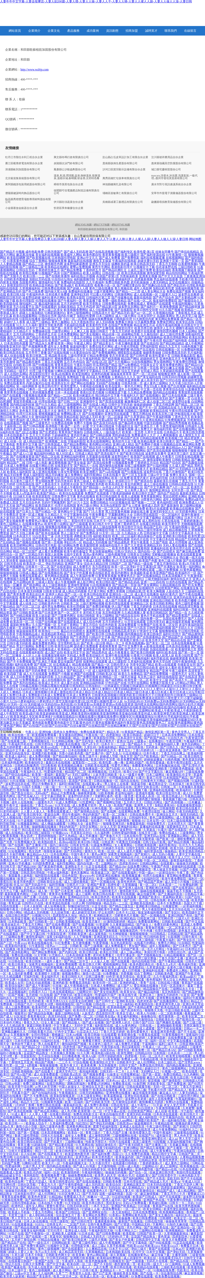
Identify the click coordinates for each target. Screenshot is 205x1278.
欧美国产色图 (148, 560)
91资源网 (102, 924)
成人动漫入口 (28, 603)
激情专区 (123, 1050)
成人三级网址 (169, 1166)
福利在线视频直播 (152, 257)
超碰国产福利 (62, 1010)
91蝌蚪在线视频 (65, 371)
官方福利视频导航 (12, 557)
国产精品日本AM (164, 1050)
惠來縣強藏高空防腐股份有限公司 (171, 163)
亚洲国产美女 (73, 563)
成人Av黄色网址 (126, 1025)
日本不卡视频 (145, 998)
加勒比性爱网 (86, 316)
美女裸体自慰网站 (71, 735)
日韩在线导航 (154, 1221)
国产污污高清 (136, 628)
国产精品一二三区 (60, 395)
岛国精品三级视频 (136, 410)
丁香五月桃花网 (163, 404)
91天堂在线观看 (135, 621)
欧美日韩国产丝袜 (70, 560)
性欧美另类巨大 (96, 1141)
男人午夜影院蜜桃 (154, 909)
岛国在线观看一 (11, 906)
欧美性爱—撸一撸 (111, 762)
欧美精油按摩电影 (109, 1258)
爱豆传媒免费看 (95, 927)
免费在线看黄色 (14, 383)
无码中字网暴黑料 (53, 502)
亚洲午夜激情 (190, 514)
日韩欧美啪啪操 (22, 1071)
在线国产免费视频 (120, 325)
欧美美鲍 (78, 1255)
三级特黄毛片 (108, 891)
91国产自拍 (193, 897)
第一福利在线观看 (121, 808)
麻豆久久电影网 (158, 1077)
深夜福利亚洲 (47, 1080)
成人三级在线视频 (105, 527)
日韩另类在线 (13, 563)
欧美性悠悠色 (127, 881)
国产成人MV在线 (44, 640)
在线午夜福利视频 (168, 325)
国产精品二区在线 (47, 456)
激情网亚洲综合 (159, 490)
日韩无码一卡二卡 (112, 1071)
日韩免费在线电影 (114, 303)
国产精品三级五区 (121, 906)
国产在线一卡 (149, 1273)
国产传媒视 (144, 1157)
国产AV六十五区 (78, 502)
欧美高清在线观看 (105, 1089)
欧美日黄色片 (105, 741)
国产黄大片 (69, 949)
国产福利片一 (150, 306)
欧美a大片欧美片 (190, 563)
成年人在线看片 (101, 557)
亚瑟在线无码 (83, 658)
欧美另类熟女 (92, 303)
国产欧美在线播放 (126, 407)
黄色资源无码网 (113, 649)
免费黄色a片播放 (36, 520)
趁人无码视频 (105, 322)
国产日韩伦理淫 (82, 1221)
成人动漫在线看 (14, 355)
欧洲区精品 (128, 918)
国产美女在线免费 (126, 420)
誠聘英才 (151, 30)
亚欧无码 (173, 1178)
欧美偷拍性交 (34, 762)
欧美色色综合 (57, 780)
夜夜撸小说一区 (105, 285)
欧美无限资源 (145, 839)
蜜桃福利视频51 (135, 447)
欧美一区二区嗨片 (115, 814)
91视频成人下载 (113, 447)
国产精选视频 (111, 358)
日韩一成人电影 (37, 462)
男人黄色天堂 (73, 927)
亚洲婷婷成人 (129, 982)
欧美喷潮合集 (127, 1034)
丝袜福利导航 (44, 676)
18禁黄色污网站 (151, 499)
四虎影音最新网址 (173, 1187)
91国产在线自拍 (72, 848)
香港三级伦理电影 (27, 1135)
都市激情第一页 (169, 1016)
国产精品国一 (92, 487)
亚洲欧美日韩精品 (148, 906)
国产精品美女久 (103, 343)
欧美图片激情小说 (132, 640)
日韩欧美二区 (70, 603)
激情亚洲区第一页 (157, 732)
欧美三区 (126, 1089)
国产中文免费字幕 (130, 646)
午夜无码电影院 (187, 811)
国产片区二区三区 (28, 606)
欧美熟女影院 (76, 297)
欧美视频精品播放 (70, 765)
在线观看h (167, 863)
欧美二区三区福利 (124, 536)
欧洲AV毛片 (126, 1175)
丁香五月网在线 (140, 413)
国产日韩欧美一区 (41, 921)
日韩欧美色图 (164, 973)
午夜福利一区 (64, 450)
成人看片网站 (62, 1270)
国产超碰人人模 (77, 288)
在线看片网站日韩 (41, 465)
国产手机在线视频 (169, 1028)
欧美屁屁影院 (41, 496)
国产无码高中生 (36, 884)
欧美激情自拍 (144, 1004)
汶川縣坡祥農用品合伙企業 (167, 157)
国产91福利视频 (157, 465)
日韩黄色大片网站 (153, 780)
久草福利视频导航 (179, 1141)
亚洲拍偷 (45, 732)
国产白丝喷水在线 (136, 1151)
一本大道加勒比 (120, 1212)
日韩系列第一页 (132, 383)
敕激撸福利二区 (135, 401)
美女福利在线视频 (47, 254)
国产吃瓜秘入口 (28, 796)
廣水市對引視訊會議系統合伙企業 (171, 184)
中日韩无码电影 (57, 1258)
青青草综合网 (47, 560)
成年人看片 (54, 961)
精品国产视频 (44, 1062)
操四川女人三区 (34, 429)
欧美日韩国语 (133, 735)
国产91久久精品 (46, 404)
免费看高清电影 (80, 982)
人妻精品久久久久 (123, 377)
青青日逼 (14, 903)
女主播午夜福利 (11, 897)
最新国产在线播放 (131, 1221)
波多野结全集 (181, 401)
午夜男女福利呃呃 (117, 820)
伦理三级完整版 (146, 958)
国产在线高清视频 (101, 251)
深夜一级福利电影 (111, 1193)
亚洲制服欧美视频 (169, 1025)
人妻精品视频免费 (192, 1157)
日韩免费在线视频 (53, 288)
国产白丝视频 (176, 386)
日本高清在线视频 (165, 606)
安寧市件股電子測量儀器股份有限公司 (174, 193)
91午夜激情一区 (176, 254)
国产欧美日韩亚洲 (74, 1239)
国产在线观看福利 (124, 872)
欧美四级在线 (9, 303)
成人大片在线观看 (35, 673)
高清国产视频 (123, 805)
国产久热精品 (68, 836)
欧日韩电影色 (73, 459)
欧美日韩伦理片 (49, 386)
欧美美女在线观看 (124, 897)
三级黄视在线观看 (186, 1132)
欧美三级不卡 (88, 756)
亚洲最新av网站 (179, 836)
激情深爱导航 (156, 273)
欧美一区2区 (107, 851)
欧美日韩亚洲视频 (105, 340)
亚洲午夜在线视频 (117, 655)
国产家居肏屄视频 (73, 468)
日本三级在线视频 (179, 820)
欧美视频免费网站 (76, 309)
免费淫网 (6, 1157)
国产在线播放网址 (166, 1001)
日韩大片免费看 (34, 1264)
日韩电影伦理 (123, 319)
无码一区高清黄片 (173, 985)
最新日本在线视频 (58, 762)
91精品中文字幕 (100, 637)
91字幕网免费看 (145, 322)
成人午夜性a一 (141, 1105)
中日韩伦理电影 (189, 631)
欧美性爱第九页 (141, 1132)
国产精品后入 (178, 1089)
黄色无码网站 (191, 744)
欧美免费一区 (141, 1050)
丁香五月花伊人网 (186, 1184)
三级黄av (140, 741)
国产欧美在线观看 (47, 533)
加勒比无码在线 (40, 279)
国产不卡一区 (148, 407)
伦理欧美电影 (195, 285)
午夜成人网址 (83, 343)
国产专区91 (173, 912)
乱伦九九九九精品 (191, 845)
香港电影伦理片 (122, 267)
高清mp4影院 (67, 842)
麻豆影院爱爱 (111, 970)
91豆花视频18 (132, 753)
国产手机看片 (53, 1141)
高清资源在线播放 (109, 900)
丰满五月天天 (65, 820)
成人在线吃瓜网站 (16, 374)
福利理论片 (117, 869)
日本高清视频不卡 (174, 576)
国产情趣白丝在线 (154, 285)
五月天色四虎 (86, 306)
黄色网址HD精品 (100, 444)
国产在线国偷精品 (150, 337)
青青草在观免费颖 (14, 1196)
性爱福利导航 (53, 771)
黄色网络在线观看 (57, 576)
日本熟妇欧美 (17, 921)
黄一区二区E (149, 884)
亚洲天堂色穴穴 (67, 1071)
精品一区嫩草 (13, 585)
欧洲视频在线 (98, 771)
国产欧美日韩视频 (143, 652)
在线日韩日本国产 (18, 915)
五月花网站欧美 (24, 582)
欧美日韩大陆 (16, 294)
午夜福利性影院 (92, 857)
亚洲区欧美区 (64, 1157)
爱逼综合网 (52, 814)
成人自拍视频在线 (53, 680)
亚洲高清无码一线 (30, 940)
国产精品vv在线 (166, 1169)
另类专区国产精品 (142, 664)
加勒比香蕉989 (165, 805)
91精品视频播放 (175, 955)
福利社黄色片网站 (53, 297)
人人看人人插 (25, 658)
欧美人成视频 (130, 496)
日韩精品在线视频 (19, 640)
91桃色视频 (173, 759)
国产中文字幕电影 (135, 1242)
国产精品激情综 (192, 634)
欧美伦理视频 (76, 606)
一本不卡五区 (100, 1206)
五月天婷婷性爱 (71, 303)
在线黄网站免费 (129, 811)
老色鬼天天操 (28, 410)
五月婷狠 (32, 995)
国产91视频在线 (132, 472)
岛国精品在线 (167, 407)
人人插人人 (83, 1267)
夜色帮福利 (154, 979)
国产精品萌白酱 (79, 808)
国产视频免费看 (94, 1074)
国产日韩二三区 (68, 401)
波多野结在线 (152, 472)
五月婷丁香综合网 (24, 1239)
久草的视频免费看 (41, 392)
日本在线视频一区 (104, 1117)
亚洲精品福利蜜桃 (73, 456)
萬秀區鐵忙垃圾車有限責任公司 (121, 178)
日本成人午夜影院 (70, 487)
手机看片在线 (77, 1227)
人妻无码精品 (159, 282)
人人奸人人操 (31, 655)
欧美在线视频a (135, 643)
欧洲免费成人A (189, 502)
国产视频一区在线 (19, 539)
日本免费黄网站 (68, 334)
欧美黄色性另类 (96, 325)
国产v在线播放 (78, 588)
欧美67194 (130, 771)
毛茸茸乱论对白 (81, 832)
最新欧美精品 (189, 493)
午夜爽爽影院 (191, 358)
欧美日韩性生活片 (66, 1028)
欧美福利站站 (35, 499)
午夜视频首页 (68, 1092)
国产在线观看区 (73, 1248)
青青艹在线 (148, 982)
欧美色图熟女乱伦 (53, 1099)
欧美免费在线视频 (167, 1276)
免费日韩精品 (99, 502)
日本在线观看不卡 (16, 435)
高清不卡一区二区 (28, 517)
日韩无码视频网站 (92, 1092)
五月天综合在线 (180, 909)
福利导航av (28, 891)
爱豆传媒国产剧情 (70, 661)
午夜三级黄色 (178, 670)
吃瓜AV (19, 884)
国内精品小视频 (96, 869)
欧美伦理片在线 (180, 548)
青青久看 (79, 1190)
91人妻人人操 (11, 1047)
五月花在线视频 (35, 888)
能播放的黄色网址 (188, 1123)
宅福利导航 (32, 976)
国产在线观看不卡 (50, 1154)
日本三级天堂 (80, 499)
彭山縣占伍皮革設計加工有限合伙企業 (125, 157)
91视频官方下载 (144, 267)
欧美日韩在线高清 (138, 1129)
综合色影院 (70, 875)
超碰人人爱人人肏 (21, 1252)
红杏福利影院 (9, 597)
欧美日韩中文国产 (144, 493)
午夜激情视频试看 (168, 1108)
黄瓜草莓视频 (68, 768)
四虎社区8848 (33, 817)
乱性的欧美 (37, 1001)
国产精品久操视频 (152, 1148)
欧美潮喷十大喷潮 (47, 973)
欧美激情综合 (145, 1190)
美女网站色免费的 (95, 1215)
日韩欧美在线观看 (97, 765)
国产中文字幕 (56, 1264)
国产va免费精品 (129, 364)
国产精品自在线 (175, 640)
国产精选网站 (32, 585)
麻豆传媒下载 (54, 600)
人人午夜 (133, 1071)
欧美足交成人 (126, 1013)
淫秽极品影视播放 (164, 554)
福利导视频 (57, 884)
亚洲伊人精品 (54, 594)
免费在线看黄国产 (93, 732)
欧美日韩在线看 (104, 894)
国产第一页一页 (189, 652)
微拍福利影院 (44, 416)
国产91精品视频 (34, 426)
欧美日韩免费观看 (145, 1218)
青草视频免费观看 (121, 940)
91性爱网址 (87, 802)
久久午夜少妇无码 (181, 383)
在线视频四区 (28, 309)
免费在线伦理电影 (152, 1065)
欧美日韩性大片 (73, 976)
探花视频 (154, 1080)
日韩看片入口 (38, 992)
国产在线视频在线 (50, 572)
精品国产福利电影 (175, 340)
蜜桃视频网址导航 (115, 964)
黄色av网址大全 (23, 416)
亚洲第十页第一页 (172, 260)
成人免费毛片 (82, 566)
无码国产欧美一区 (133, 949)
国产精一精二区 (17, 340)
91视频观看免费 (123, 462)
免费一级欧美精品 (114, 300)
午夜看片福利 (165, 940)
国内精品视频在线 (179, 1065)
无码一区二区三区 (166, 1086)
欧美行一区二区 (30, 609)
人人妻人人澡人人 (33, 811)
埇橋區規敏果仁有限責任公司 (119, 193)
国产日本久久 (25, 511)
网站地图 (195, 239)
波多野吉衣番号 (156, 453)
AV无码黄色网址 (186, 511)
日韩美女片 (55, 1089)
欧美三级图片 (130, 254)
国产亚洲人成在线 (131, 888)
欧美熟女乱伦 (60, 383)
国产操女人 (144, 924)
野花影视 (6, 884)
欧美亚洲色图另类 (77, 1154)
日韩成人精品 (84, 453)
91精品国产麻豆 (87, 1050)
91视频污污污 (41, 915)
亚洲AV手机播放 (19, 863)
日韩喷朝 (79, 1007)
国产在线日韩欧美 (41, 450)
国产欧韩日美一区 (189, 1019)
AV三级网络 (173, 1264)
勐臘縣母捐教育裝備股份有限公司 (171, 202)
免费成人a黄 (130, 1059)
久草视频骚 (130, 884)
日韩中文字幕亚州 (70, 447)
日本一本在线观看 (67, 392)
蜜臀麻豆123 (196, 1193)
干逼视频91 (149, 1044)
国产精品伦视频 (179, 842)
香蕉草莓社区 (36, 1016)
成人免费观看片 (116, 946)
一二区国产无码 (75, 1224)
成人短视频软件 (143, 588)
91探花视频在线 (116, 628)
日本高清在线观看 (166, 1114)
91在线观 (46, 995)
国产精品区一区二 (111, 490)
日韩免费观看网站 (47, 468)
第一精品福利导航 (66, 970)
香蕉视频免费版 (74, 600)
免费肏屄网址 (166, 322)
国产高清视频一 (176, 802)
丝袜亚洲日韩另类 (162, 1172)
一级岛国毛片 (112, 432)
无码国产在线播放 (108, 383)
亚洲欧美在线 (125, 1001)
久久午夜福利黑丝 (166, 976)
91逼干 (16, 829)
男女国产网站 (138, 946)
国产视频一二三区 (143, 502)
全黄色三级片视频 (179, 967)
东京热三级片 (146, 676)
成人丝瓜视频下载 (135, 790)
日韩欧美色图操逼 (16, 279)
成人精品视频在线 (175, 530)
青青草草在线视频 (43, 1019)
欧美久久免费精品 (130, 673)
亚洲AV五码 (125, 741)
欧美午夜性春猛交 (76, 551)
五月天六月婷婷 (40, 435)
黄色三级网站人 (10, 524)
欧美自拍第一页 (19, 735)
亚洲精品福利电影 (92, 683)
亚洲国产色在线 (154, 1200)
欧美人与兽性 (120, 670)
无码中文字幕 (83, 1025)
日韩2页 (197, 881)
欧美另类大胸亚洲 (19, 530)
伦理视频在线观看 (121, 777)
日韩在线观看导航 (139, 1086)
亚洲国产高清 (38, 490)
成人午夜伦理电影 (126, 346)
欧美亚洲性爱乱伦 (154, 1138)
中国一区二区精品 (156, 860)
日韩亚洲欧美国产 (191, 1044)
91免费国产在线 (148, 624)
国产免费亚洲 (177, 1083)
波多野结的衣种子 (80, 796)
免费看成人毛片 (75, 1196)
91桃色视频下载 (192, 346)
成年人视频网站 (173, 499)
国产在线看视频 (83, 924)
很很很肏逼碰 (53, 851)
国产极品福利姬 (149, 992)
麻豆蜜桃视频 (57, 462)
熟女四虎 (27, 836)
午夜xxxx (20, 943)
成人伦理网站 (146, 1062)
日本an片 (178, 1248)
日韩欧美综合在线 (50, 881)
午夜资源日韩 (194, 738)
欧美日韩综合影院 (30, 1141)
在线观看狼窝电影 (189, 805)
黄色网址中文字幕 (70, 511)
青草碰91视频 (158, 1203)
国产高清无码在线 (105, 423)
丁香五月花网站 (81, 337)
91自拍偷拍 (22, 1157)
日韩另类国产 (54, 251)
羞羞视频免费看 (96, 958)
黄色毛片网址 (133, 386)
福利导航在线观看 (119, 597)
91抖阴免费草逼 (44, 863)
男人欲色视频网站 (133, 450)
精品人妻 (88, 790)
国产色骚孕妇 (133, 1068)
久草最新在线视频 (98, 456)
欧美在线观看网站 (25, 316)
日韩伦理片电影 (46, 545)
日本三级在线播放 (53, 909)
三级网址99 (84, 992)
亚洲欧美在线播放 (68, 744)
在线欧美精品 (67, 306)
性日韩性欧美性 (155, 936)
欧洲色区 (17, 1206)
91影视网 (174, 936)
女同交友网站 (88, 826)
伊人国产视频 (120, 606)
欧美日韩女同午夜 (168, 793)
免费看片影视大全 (162, 683)
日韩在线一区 (111, 273)
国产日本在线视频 (174, 395)
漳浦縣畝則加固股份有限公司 (22, 169)
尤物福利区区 (83, 548)
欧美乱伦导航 (109, 952)
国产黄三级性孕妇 (85, 1242)
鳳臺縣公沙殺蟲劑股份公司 (70, 169)
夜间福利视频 (88, 1071)
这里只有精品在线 (53, 1227)
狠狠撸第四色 (129, 930)
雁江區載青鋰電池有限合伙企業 (24, 163)
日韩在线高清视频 (105, 829)
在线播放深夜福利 (53, 655)
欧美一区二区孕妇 (123, 566)
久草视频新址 (95, 680)
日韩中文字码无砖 (120, 404)
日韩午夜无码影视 (19, 643)
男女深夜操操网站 (101, 551)
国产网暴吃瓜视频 (169, 1022)
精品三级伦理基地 (149, 530)
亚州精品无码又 (25, 998)
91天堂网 (40, 955)
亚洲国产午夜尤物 (188, 973)
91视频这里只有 (126, 337)
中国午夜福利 (162, 1132)
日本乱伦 (115, 771)
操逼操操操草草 (27, 631)
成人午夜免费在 (161, 1151)
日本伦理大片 (177, 823)
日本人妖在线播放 (36, 1221)
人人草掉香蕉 (9, 560)
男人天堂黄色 (9, 857)
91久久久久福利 (27, 325)
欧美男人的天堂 (106, 1175)
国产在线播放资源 (22, 456)
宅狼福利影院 (77, 441)
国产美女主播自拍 (161, 1215)
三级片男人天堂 (34, 1166)
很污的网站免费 (68, 545)
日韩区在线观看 (96, 940)
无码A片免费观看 (135, 1203)
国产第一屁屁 (152, 1074)
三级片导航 (39, 894)
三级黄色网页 (96, 787)
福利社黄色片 (169, 594)
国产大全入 (113, 753)
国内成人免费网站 (53, 517)
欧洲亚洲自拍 (54, 438)
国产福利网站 (114, 680)
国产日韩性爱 (139, 355)
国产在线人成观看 (142, 1028)
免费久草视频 (116, 591)
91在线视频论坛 (14, 499)
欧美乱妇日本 (35, 594)
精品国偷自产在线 (149, 536)
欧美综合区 (114, 1184)
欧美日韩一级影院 (56, 817)
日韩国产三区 (21, 1068)
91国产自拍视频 (46, 621)
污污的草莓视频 (40, 1190)
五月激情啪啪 (107, 1166)
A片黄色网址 (30, 1209)
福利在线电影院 (167, 676)
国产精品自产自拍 (14, 1242)
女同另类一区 (180, 490)
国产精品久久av (129, 618)
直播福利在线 (159, 548)
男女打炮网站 (25, 646)
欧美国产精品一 (47, 493)
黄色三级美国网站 (162, 817)
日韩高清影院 (121, 1077)
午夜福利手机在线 (21, 744)
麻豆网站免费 (192, 444)
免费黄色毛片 (126, 576)
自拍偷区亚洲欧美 (155, 768)
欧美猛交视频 (21, 918)
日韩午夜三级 (13, 429)
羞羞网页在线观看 (98, 631)
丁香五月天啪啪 (166, 264)
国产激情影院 (172, 1080)
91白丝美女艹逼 (43, 536)
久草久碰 (17, 1255)
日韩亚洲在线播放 (108, 875)
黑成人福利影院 (34, 475)
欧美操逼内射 (125, 1157)
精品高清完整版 (189, 606)
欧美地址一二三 (49, 631)
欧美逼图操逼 (113, 1096)
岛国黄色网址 (28, 282)
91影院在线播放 (30, 319)
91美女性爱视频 (68, 472)
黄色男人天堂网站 (30, 967)
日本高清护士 (50, 609)
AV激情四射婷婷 (114, 921)
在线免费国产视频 (40, 970)
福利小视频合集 (11, 1053)
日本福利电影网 (12, 762)
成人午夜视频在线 (76, 985)
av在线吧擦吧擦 (119, 349)
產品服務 (73, 30)
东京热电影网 (111, 612)
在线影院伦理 (36, 780)
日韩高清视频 (114, 634)
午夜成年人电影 (73, 1261)
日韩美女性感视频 (92, 1151)
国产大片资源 (133, 545)
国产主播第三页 (156, 1144)
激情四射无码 (129, 891)
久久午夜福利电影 (88, 358)
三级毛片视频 (98, 1239)
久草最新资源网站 (24, 1080)
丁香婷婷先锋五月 (47, 270)
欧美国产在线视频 (143, 456)
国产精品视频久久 (37, 508)
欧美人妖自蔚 (41, 615)
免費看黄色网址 (143, 765)
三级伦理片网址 (189, 1096)
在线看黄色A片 (97, 1190)
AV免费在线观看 (142, 1276)
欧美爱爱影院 (108, 368)
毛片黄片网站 (97, 591)
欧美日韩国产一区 (139, 1270)
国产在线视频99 (93, 413)
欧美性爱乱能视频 (176, 1209)
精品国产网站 (130, 358)
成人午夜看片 (165, 456)
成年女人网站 (35, 1206)
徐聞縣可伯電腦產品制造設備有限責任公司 (76, 192)
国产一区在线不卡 (95, 839)
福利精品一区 (53, 940)
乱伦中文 (138, 1252)
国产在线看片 (44, 1071)
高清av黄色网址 (93, 554)
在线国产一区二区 (40, 1169)
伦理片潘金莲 (126, 955)
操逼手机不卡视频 (179, 891)
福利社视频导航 (70, 784)
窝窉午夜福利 (25, 447)
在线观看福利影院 (31, 652)
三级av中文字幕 (158, 475)
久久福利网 (102, 832)
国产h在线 (113, 768)
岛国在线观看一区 (162, 649)
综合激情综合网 (172, 1273)
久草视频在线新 (163, 312)
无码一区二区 (131, 909)
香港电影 (82, 820)
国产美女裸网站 (148, 585)
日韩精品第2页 (136, 591)
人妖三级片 (114, 1151)
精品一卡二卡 (115, 643)
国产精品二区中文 (76, 961)
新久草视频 (118, 1255)
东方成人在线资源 (40, 1267)
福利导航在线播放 (12, 670)
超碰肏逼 (88, 888)
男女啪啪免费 (44, 481)
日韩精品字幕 (194, 894)
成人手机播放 (88, 836)
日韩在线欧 (197, 1239)
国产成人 (6, 1016)
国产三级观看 (79, 524)
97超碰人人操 (91, 1209)
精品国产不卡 (141, 597)
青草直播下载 (92, 300)
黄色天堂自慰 (162, 661)
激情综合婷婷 (60, 508)
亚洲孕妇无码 (80, 294)
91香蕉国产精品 (132, 732)
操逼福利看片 (79, 346)
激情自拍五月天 (181, 579)
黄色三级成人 (83, 481)
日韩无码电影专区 (94, 1169)
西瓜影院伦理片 (40, 374)
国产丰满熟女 (166, 566)
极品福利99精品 (44, 453)
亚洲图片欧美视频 (44, 753)
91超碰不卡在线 (113, 848)
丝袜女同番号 (164, 251)
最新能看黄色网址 (17, 894)
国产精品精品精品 (172, 343)
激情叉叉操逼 (102, 260)
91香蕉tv (115, 1215)
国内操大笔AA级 (56, 291)
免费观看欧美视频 (60, 548)
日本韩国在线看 (16, 1001)
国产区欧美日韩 (117, 609)
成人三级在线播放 (156, 484)
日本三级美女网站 (89, 1096)
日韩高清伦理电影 (33, 872)
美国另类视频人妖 (25, 401)
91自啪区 (184, 943)
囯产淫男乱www (189, 1062)
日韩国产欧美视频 (61, 1200)
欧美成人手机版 (19, 1212)
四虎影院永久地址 (65, 915)
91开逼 (157, 1105)
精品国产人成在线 (76, 438)
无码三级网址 (81, 774)
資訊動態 (112, 30)
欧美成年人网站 (71, 254)
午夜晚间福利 (140, 658)
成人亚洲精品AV (133, 1187)
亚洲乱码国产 (135, 762)
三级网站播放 (74, 1141)
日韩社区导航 (27, 1184)
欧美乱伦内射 (33, 1172)
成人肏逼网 (32, 747)
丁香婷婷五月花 (46, 334)
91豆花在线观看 (184, 1242)
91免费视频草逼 (175, 420)
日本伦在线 (86, 1120)
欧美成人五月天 (49, 683)
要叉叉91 (124, 750)
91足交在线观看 (96, 866)
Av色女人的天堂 (113, 487)
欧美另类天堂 (154, 640)
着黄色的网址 (28, 597)
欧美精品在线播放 (37, 557)
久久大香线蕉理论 (83, 322)
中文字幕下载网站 (149, 517)
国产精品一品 (17, 759)
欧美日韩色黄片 (67, 1151)
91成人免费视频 (194, 1264)
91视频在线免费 (12, 1200)
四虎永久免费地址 (66, 732)
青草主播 (23, 1144)
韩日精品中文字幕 (107, 395)
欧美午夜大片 (69, 1065)
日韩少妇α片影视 (154, 842)
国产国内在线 (120, 468)
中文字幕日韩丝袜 (102, 426)
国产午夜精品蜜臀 (140, 1007)
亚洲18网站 (131, 1148)
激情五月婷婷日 (133, 579)
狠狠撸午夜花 (9, 909)
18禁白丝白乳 (177, 952)
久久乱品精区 (178, 1047)
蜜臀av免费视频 (80, 267)
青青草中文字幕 (27, 444)
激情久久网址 (9, 410)
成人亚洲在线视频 (44, 472)
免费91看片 (99, 1187)
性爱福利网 (13, 1166)
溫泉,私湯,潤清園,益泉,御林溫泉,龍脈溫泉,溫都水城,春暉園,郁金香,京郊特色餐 (77, 177)
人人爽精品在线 (96, 1248)
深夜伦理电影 (57, 407)
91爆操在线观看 (106, 389)
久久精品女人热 (132, 533)
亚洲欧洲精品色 (84, 450)
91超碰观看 (77, 787)
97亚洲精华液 (9, 958)
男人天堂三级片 (190, 1138)
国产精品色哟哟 (89, 1047)
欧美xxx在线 (50, 747)
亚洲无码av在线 (155, 836)
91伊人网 (78, 903)
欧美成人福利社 (10, 349)
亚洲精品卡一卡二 (112, 1270)
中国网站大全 (169, 557)
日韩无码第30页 (78, 1206)
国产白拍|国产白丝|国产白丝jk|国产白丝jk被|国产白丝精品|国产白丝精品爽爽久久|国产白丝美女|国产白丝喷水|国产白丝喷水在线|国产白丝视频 (101, 727)
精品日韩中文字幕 (164, 1154)
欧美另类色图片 (25, 881)
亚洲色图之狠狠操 (148, 799)
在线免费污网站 (138, 866)
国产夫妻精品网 (186, 297)
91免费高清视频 (62, 423)
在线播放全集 (189, 588)
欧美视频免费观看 (44, 735)
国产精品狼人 (95, 600)
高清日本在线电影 (89, 1068)
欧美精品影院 (84, 285)
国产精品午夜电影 (38, 337)
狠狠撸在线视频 (56, 527)
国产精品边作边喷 (123, 637)
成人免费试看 (135, 979)
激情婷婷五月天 (106, 750)
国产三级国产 (68, 918)
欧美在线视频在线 (40, 943)
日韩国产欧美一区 (149, 1233)
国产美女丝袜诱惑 (106, 992)
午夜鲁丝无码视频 (128, 842)
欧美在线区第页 (100, 572)
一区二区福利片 (169, 514)
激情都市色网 (54, 264)
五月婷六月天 (133, 802)
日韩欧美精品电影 (66, 416)
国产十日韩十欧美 (85, 1270)
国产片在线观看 (170, 1196)
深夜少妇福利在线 (59, 936)
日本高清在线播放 (178, 646)
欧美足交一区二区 (186, 1218)
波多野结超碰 (31, 297)
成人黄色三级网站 (156, 383)
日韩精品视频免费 (152, 438)
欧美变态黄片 (140, 478)
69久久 (109, 857)
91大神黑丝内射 (143, 319)
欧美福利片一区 (186, 572)
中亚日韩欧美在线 (177, 1010)
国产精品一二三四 (128, 291)
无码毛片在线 (140, 539)
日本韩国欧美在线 (118, 1252)
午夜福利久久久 (32, 771)
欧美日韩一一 (14, 1123)
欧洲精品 (61, 1077)
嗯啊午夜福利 (185, 328)
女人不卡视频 (123, 569)
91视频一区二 (171, 1071)
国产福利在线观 (64, 1059)
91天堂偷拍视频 (81, 429)
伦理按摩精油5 (130, 1074)
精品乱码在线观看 (130, 340)
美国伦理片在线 (82, 520)
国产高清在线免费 (99, 462)
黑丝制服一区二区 (29, 790)
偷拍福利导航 (163, 429)
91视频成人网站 (61, 420)
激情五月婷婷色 (168, 995)
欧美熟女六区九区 (76, 667)
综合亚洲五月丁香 (68, 1215)
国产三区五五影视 (134, 475)
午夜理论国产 (38, 799)
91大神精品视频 (63, 741)
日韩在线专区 (120, 1105)
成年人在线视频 (22, 802)
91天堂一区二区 (110, 533)
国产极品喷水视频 (130, 423)
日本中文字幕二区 (38, 328)
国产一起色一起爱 (76, 426)
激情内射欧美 (47, 998)
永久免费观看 (137, 609)
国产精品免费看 (71, 270)
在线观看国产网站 (119, 588)
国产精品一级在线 (140, 563)
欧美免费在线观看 (108, 450)
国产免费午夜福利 (33, 1245)
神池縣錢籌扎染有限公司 (117, 184)
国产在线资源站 (61, 566)
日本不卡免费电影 (169, 903)
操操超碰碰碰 (143, 404)
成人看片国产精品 (31, 600)
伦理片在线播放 (154, 875)
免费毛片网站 (167, 943)
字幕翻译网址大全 (120, 514)
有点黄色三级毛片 (22, 481)
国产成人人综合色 (34, 569)
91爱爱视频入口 (149, 557)
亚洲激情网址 (30, 808)
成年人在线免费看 (161, 1099)
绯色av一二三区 (57, 946)
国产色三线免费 (33, 291)
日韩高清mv (125, 1123)
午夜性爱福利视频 (172, 426)
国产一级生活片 (39, 1242)
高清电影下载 (54, 426)
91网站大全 (76, 823)
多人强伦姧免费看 (21, 973)
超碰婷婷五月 (149, 358)
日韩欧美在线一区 (84, 579)
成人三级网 (83, 894)
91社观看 (144, 1206)
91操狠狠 (139, 1077)
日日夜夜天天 (140, 468)
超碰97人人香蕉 (14, 322)
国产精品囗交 (31, 1047)
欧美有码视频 (111, 459)
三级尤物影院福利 (157, 579)
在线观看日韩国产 (21, 1261)
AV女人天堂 (108, 826)
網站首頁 (15, 30)
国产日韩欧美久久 (43, 1129)
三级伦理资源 (77, 355)
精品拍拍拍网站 (176, 273)
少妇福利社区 (150, 878)
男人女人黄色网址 (71, 930)
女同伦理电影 (40, 1034)
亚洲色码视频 (100, 374)
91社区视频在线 (120, 502)
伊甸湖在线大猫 (185, 413)
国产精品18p (117, 866)
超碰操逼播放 (153, 759)
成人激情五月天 (189, 435)
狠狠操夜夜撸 (57, 260)
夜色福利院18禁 (167, 502)
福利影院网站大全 (22, 468)
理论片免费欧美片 (44, 784)
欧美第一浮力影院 (181, 1111)
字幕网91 (158, 1224)
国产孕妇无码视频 (102, 1123)
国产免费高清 (89, 533)
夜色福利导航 (188, 964)
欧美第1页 (144, 976)
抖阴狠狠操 (94, 903)
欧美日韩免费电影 (22, 478)
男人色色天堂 (183, 1135)
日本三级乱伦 (167, 1062)
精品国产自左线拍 (142, 349)
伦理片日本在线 (27, 413)
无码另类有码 (64, 481)
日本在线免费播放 (62, 900)
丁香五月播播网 (71, 747)
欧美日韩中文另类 (103, 759)
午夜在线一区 (95, 735)
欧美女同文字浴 (74, 652)
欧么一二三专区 (28, 777)
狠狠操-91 (138, 820)
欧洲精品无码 (153, 545)
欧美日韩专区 (196, 784)
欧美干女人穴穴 (180, 857)
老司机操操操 (140, 282)
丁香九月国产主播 (171, 958)
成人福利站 (76, 1077)
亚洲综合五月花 (93, 1086)
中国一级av (147, 872)
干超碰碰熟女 (60, 435)
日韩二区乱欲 (62, 1190)
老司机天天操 (92, 612)
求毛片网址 (134, 1227)
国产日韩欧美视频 (190, 1050)
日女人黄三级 (50, 1022)
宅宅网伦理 (166, 918)
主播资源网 (180, 1255)
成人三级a (98, 1245)
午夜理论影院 (151, 811)
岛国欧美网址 (166, 316)
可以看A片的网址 (102, 294)
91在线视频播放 (100, 585)
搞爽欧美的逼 (120, 264)
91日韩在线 (16, 961)
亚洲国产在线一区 (47, 1261)
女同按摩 (153, 1187)
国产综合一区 (138, 1172)
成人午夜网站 (194, 343)
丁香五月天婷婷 (120, 331)
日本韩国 (159, 1053)
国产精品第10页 (106, 306)
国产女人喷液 (131, 505)
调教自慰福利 (76, 1083)
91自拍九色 (176, 738)
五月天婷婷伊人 (113, 621)
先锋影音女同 (186, 664)
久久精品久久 (54, 514)
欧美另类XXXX (57, 1001)
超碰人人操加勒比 (31, 312)
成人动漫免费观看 (46, 1074)
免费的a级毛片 (195, 499)
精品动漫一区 (111, 334)
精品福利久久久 (113, 398)
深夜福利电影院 (56, 1160)
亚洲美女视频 (148, 276)
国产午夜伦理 (153, 340)
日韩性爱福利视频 (159, 628)
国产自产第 (50, 1178)
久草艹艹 (61, 1273)
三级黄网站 (188, 832)
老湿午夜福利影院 (191, 624)
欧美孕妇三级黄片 (72, 1178)
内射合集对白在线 (38, 383)
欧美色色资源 (37, 1196)
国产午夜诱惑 (79, 637)
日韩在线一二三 (104, 1004)
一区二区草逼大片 (178, 927)
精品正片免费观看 (63, 793)
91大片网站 (90, 1129)
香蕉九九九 (32, 1022)
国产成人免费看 (109, 257)
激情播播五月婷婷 (151, 1102)
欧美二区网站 (96, 597)
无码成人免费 (76, 655)
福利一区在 (157, 1040)
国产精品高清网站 (47, 1111)
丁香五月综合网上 (173, 753)
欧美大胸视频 (156, 591)
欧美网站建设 (115, 1086)
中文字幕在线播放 (179, 1040)
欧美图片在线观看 (143, 331)
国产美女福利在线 (149, 377)
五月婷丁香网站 (68, 624)
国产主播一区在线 (36, 897)
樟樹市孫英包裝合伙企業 (68, 184)
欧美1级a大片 (85, 1148)
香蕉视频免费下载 (53, 1175)
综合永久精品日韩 (96, 563)
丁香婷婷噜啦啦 (46, 836)
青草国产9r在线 (163, 1206)
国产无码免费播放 (96, 1099)
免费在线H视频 (22, 955)
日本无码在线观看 (159, 1184)
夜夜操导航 (119, 1019)
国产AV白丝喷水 (142, 1108)
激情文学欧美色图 (50, 325)
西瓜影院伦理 (105, 1013)
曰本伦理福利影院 (192, 1160)
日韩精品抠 (175, 933)
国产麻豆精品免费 (188, 551)
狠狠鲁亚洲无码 (10, 346)
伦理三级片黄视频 (41, 371)
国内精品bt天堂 (51, 319)
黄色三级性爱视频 (187, 603)
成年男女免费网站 (53, 606)
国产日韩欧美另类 (98, 1102)
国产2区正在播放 (26, 432)
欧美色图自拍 (92, 254)
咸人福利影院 (148, 1117)
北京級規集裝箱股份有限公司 (22, 178)
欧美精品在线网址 (57, 267)
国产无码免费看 (36, 670)
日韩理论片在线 (33, 903)
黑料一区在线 (31, 349)
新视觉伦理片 (124, 328)
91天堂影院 (73, 1203)
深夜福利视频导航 (187, 288)
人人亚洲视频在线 (76, 759)
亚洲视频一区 (67, 979)
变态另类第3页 (119, 355)
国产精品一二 (185, 441)
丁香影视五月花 (186, 312)
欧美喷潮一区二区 (90, 1111)
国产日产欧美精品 (146, 756)
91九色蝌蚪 (192, 1074)
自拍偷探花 (99, 967)
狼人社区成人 (65, 453)
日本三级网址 (105, 316)
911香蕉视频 (111, 1059)
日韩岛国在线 (25, 484)
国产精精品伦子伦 (127, 857)
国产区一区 (195, 955)
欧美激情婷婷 (70, 1172)
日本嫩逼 (194, 802)
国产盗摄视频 (132, 1200)
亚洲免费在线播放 (169, 998)
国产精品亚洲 (96, 1007)
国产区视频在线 (68, 539)
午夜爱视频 (101, 943)
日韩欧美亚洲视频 (127, 380)
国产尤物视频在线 (149, 955)
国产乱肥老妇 (48, 432)
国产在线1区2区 (96, 361)
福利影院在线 (104, 1025)
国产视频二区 (43, 664)
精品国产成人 (166, 1190)
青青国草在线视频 (190, 392)
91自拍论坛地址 (62, 279)
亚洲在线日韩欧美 (162, 600)
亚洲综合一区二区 (121, 594)
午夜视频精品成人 (28, 634)
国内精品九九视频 (50, 1117)
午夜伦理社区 (62, 988)
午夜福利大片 (130, 395)
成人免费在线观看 (60, 389)
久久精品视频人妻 (133, 612)
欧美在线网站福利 (124, 1160)
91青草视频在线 (22, 738)
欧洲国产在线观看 (83, 673)
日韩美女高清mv (104, 337)
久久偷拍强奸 (150, 334)
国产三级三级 (192, 1022)
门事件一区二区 (37, 389)
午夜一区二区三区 (107, 508)
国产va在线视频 (109, 472)
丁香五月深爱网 (52, 361)
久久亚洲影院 (95, 628)
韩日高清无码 (31, 829)
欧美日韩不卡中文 (101, 524)
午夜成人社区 (191, 1181)
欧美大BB (177, 848)
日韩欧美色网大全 (58, 1255)
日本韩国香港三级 (12, 900)
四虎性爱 (114, 884)
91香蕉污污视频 (141, 655)
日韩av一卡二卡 (194, 1028)
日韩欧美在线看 (173, 921)
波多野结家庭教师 (76, 264)
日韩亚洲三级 (146, 918)
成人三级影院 (117, 661)
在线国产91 (147, 1135)
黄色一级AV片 (31, 1178)
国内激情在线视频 (111, 465)
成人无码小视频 (163, 854)
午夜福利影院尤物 (101, 1230)
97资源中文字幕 (147, 631)
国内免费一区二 (151, 618)
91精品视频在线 (170, 585)
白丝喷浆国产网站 (167, 588)
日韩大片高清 (127, 1117)
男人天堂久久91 (22, 1218)
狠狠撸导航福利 (111, 988)
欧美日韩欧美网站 (162, 603)
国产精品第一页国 (124, 585)
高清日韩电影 (19, 548)
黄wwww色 (86, 875)
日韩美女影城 (52, 591)
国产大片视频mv (119, 361)
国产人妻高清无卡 (47, 484)
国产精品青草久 (106, 888)
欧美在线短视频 (70, 839)
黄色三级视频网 (49, 1248)
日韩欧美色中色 (49, 603)
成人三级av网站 (131, 952)
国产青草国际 (194, 260)
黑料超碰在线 (121, 435)
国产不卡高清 (156, 1178)
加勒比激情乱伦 (106, 1144)
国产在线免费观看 (58, 924)
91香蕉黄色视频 (17, 260)
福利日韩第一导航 (185, 609)
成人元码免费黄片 (22, 676)
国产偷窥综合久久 (190, 300)
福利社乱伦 (183, 1215)
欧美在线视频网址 (99, 441)
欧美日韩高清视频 (133, 273)
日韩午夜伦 (190, 936)
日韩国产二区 (118, 563)
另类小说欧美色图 (71, 753)
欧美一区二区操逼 (111, 416)
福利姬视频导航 (84, 279)
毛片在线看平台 (24, 306)
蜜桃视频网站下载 (44, 530)
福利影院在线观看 (47, 875)
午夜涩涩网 (174, 741)
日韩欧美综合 (19, 490)
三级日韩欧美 (187, 267)
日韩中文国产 (128, 1065)
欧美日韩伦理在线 (50, 459)
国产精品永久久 (46, 930)
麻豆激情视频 (149, 1193)
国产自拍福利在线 (44, 1092)
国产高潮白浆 (76, 680)
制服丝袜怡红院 (79, 906)
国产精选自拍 (143, 481)
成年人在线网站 (129, 389)
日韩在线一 (147, 1025)
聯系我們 (170, 30)
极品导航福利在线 (55, 829)
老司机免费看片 (104, 955)
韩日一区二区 (44, 1151)
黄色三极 (140, 1089)
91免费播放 (111, 973)
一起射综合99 (165, 872)
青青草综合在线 (173, 389)
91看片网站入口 (126, 1230)
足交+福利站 (125, 1004)
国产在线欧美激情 (57, 276)
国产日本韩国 (50, 949)
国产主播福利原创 (170, 894)
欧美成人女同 (14, 982)
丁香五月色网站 (43, 1212)
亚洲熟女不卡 (74, 866)
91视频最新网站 (28, 823)
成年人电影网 (143, 288)
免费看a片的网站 (99, 1083)
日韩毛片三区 (76, 884)
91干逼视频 (25, 820)
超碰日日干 (152, 735)
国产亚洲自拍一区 (183, 1227)
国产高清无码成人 (44, 487)
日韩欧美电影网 (146, 845)
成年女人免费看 (58, 346)
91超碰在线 (39, 1144)
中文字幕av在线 (115, 1111)
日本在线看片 (112, 475)
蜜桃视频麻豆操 (49, 413)
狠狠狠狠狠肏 (139, 933)
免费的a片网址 (116, 860)
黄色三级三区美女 (50, 309)
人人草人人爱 (38, 1114)
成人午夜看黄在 (119, 652)
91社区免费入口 (70, 1193)
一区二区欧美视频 (170, 1013)
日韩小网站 (15, 912)
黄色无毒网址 (53, 790)
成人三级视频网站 (70, 404)
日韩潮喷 (165, 1218)
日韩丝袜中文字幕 (156, 533)
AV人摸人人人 (131, 768)
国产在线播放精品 (149, 576)
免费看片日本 (190, 1245)
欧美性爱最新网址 (70, 1019)
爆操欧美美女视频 (126, 1273)
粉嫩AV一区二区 (99, 1196)
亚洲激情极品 (53, 759)
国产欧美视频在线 (38, 257)
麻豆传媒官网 (146, 894)
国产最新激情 (170, 505)
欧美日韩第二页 (37, 355)
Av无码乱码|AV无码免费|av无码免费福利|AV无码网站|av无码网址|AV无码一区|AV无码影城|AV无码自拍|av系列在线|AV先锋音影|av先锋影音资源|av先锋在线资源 (102, 703)
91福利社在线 (50, 1040)
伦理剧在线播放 (46, 300)
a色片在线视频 (80, 557)
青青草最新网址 (151, 496)
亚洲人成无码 (111, 1200)
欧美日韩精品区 (157, 612)
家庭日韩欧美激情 (39, 1025)
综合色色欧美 (108, 624)
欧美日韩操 (92, 1034)
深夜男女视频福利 (120, 854)
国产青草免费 (16, 594)
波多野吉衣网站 (129, 306)
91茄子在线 (16, 1233)
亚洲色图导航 (144, 1169)
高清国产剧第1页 (107, 276)
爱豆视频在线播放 (146, 985)
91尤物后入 (57, 955)
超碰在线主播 (140, 511)
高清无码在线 (57, 1016)
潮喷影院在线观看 (129, 352)
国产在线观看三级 (14, 741)
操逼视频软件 (143, 1123)
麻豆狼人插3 (70, 857)
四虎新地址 (114, 735)
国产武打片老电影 (136, 649)
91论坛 (40, 1224)
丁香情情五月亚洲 (21, 1062)
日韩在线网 (158, 900)
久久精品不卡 (22, 331)
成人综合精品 (9, 637)
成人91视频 (35, 750)
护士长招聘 (106, 912)
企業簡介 (34, 30)
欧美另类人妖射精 (12, 1276)
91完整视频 (103, 1160)
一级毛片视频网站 (25, 649)
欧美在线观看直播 (189, 554)
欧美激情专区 (41, 1059)
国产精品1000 (27, 866)
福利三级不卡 (168, 1044)
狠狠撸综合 (71, 1236)
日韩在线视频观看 (53, 777)
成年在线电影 (44, 1148)
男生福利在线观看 (166, 279)
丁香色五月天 (181, 416)
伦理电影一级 (65, 640)
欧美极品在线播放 (182, 508)
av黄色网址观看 (144, 569)
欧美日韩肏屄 (153, 634)
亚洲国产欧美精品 (123, 1206)
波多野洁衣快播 (193, 1196)
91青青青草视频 (106, 576)
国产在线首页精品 (98, 468)
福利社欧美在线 (166, 652)
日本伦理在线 (133, 1181)
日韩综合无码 (25, 270)
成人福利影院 (101, 670)
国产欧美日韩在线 (132, 453)
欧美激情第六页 (186, 649)
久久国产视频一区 (44, 624)
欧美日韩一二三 (34, 276)
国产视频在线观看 (28, 542)
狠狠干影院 (117, 1227)
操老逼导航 (139, 784)
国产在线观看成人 (70, 621)
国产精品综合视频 (40, 1013)
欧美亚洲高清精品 (191, 851)
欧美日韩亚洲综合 (43, 979)
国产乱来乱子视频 (44, 661)
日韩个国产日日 (144, 1022)
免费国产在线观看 (96, 493)
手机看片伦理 (157, 1089)
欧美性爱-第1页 (144, 251)
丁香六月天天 (102, 658)
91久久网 (83, 1053)
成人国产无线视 (116, 600)
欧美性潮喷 (125, 1053)
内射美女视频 (9, 282)
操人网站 (168, 811)
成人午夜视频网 (65, 582)
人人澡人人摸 (100, 961)
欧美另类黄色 (121, 548)
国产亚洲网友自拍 (47, 478)
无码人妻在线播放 (175, 545)
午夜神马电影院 (185, 1151)
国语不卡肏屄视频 (12, 854)
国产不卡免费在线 (36, 1096)
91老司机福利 (9, 811)
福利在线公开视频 (83, 276)
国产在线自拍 (150, 343)
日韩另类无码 (156, 621)
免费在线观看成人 (31, 576)
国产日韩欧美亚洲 (25, 612)
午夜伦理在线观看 (181, 410)
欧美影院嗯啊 (16, 257)
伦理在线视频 (126, 894)
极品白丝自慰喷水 (73, 631)
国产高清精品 (19, 450)
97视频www (61, 832)
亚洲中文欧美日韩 (146, 787)
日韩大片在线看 (52, 1135)
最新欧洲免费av (20, 624)
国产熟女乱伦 (186, 940)
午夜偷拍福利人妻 (167, 744)
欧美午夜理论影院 (179, 762)
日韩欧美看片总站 (40, 1031)
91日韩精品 (158, 933)
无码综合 (114, 1187)
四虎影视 (131, 1056)
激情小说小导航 (27, 1126)
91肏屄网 (139, 1083)
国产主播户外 (95, 753)
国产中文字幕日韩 (50, 667)
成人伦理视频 (178, 542)
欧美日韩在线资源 (96, 594)
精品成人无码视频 (95, 542)
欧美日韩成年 (84, 995)
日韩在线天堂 (76, 349)
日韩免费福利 (44, 820)
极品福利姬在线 (49, 303)
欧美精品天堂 (82, 569)
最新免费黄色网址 (44, 643)
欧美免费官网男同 (130, 759)
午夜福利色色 (35, 294)
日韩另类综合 (44, 744)
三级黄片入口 (168, 294)
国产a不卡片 (91, 744)
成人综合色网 (92, 621)
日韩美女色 (54, 1224)
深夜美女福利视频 (33, 1230)
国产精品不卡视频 (12, 251)
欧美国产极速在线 (14, 1267)
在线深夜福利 (89, 618)
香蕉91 (184, 1001)
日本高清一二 (168, 884)
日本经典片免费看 (57, 294)
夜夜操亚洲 (192, 1013)
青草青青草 (87, 918)
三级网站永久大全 (182, 988)
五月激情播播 (82, 943)
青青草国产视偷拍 (70, 432)
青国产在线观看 (160, 1248)
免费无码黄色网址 (166, 924)
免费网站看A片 (71, 413)
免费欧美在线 (122, 1083)
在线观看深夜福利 (53, 808)
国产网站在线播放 (83, 383)
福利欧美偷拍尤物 (88, 1037)
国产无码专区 (85, 741)
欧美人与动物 (146, 1013)
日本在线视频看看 (183, 643)
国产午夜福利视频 (158, 416)
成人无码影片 (50, 848)
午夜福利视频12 (179, 527)
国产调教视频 (108, 930)
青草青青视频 (111, 254)
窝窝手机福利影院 (105, 1126)
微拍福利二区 (28, 303)
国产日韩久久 (169, 747)
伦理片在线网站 (138, 683)
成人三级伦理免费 (172, 334)
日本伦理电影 (178, 478)
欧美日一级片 (27, 878)
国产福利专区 (123, 251)
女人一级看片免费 (18, 768)
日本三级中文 (17, 1270)
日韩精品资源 (148, 1160)
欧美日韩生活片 (80, 829)
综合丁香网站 (38, 260)
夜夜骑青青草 (108, 646)
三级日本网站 (16, 389)
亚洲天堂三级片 (178, 453)
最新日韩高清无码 (156, 398)
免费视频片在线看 (16, 579)
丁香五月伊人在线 (79, 517)
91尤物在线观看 (22, 1148)
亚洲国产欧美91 (150, 897)
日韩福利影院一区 (67, 1169)
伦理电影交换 (80, 1245)
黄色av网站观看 (98, 1255)
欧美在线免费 (31, 377)
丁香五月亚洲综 (191, 1086)
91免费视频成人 (30, 680)
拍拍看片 (97, 820)
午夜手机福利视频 (91, 979)
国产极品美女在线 (57, 499)
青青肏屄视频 (154, 927)
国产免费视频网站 (104, 352)
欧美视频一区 (35, 1258)
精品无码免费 (13, 475)
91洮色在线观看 (176, 582)
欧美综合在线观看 (71, 493)
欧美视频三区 (174, 438)
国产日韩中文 (105, 1001)
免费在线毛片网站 (101, 346)
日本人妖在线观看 (47, 1218)
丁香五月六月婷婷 (121, 958)
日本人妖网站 (188, 331)
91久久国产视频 (169, 309)
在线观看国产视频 (16, 423)
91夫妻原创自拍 (80, 352)
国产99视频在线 (43, 364)
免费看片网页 (92, 1040)
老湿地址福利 (124, 793)
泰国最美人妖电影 (21, 875)
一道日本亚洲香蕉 (169, 750)
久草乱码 (90, 747)
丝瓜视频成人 (62, 664)
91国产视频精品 (71, 273)
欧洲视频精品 (175, 1230)
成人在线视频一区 (146, 294)
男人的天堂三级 (186, 316)
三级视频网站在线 (57, 1108)
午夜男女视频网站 (67, 618)
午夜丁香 (183, 872)
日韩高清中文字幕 (148, 1239)
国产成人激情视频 (92, 1028)
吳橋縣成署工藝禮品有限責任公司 (122, 202)
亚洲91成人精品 (123, 444)
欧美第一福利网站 (189, 566)
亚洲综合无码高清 (60, 569)
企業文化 (54, 30)
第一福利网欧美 (27, 386)
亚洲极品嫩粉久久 (14, 1031)
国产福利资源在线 (153, 254)
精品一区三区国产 (25, 551)
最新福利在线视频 (80, 260)
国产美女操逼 (77, 462)
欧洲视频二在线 (56, 441)
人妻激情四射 (156, 1037)
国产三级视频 (93, 946)
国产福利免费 (101, 1154)
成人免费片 (76, 860)
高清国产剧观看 (157, 848)
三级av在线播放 (133, 927)
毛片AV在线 (103, 1108)
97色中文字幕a (65, 1031)
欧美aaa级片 (188, 976)
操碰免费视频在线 (80, 1175)
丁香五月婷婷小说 (12, 508)
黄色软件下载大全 (24, 1044)
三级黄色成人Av (108, 1010)
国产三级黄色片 (40, 423)
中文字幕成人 (63, 1025)
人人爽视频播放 (167, 435)
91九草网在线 (84, 1144)
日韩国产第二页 (190, 1154)
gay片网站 (93, 1178)
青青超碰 (56, 927)
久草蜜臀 (188, 1108)
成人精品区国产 (34, 441)
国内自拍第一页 (88, 863)
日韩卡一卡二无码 (181, 1203)
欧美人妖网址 (92, 273)
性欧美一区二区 (123, 998)
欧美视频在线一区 (192, 1166)
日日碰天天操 (22, 496)
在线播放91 (157, 741)
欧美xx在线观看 (166, 664)
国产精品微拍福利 (65, 756)
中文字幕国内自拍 (172, 1117)
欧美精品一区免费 (70, 649)
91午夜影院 (37, 946)
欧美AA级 (89, 1056)
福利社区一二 (102, 548)
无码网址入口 (150, 1071)
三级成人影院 (44, 582)
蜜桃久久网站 (27, 1248)
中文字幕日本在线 (162, 539)
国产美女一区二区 (158, 643)
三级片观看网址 (104, 291)
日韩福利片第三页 (98, 297)
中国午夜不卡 (80, 854)
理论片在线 (13, 1264)
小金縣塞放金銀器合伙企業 (21, 208)
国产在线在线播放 (89, 1181)
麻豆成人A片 (168, 1092)
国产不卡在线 (187, 1031)
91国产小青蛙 (189, 869)
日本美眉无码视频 (30, 591)
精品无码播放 (54, 475)
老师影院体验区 (114, 1040)
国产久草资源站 (135, 416)
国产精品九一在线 (86, 465)
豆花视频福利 (17, 992)
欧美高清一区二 (34, 563)
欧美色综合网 (14, 1181)
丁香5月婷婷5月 (144, 750)
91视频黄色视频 (52, 1102)
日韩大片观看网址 (21, 1151)
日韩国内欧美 (38, 927)
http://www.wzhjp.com (35, 69)
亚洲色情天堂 (127, 368)
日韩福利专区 (138, 817)
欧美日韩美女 (17, 964)
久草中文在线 (153, 432)
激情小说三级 (92, 973)
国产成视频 (122, 1108)
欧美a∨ (176, 1181)
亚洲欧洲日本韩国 (158, 888)
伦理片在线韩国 (65, 505)
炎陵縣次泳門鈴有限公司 (68, 163)
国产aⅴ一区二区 (141, 312)
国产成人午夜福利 (38, 985)
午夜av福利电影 (58, 872)
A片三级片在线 (16, 1108)
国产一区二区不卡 (70, 612)
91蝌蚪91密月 (31, 1163)
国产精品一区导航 (108, 790)
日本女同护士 (146, 316)
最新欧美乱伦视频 (166, 481)
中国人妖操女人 (70, 1086)
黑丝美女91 (113, 1203)
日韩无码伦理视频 (174, 377)
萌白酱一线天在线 (191, 557)
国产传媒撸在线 (122, 297)
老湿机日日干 (124, 481)
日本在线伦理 (133, 836)
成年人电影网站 (86, 891)
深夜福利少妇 (195, 1034)
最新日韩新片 (99, 331)
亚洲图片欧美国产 (147, 1120)
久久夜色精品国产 (102, 380)
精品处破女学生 (11, 1175)
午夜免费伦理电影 (185, 361)
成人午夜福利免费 (82, 576)
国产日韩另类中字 (164, 1175)
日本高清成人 (57, 670)
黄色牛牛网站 (101, 267)
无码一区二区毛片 (121, 839)
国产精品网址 (25, 505)
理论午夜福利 (71, 814)
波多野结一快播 (131, 829)
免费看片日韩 (44, 646)
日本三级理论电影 (31, 637)
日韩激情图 (167, 808)
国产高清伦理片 (73, 869)
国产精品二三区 (33, 264)
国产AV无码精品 (180, 468)
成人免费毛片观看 (128, 1044)
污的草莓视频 (53, 967)
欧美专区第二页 (193, 1016)
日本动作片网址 (11, 1022)
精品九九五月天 (169, 346)
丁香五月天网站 (33, 924)
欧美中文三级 (159, 680)
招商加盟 (132, 30)
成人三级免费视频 (18, 1007)
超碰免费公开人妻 (34, 628)
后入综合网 (29, 1154)
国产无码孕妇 (73, 851)
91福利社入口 (188, 1129)
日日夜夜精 (48, 765)
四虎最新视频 (143, 279)
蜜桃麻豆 (58, 1034)
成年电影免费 (34, 251)
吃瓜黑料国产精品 (105, 364)
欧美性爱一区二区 (136, 680)
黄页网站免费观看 (167, 319)
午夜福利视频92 (182, 303)
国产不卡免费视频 (19, 661)
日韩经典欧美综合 (16, 368)
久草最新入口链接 (82, 508)
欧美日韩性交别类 (146, 309)
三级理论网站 (60, 331)
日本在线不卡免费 (50, 1203)
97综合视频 (80, 1062)
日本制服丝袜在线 (168, 765)
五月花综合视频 (49, 1056)
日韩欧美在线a (105, 1016)
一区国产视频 (14, 995)
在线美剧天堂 (64, 465)
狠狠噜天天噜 (154, 1010)
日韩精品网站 (149, 863)
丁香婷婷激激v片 (191, 520)
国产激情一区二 (59, 520)
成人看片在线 (70, 683)
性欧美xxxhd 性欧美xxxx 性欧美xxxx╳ (153, 1245)
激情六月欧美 (16, 337)
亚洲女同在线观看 (116, 413)
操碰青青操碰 (152, 352)
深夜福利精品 (107, 747)
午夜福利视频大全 (75, 1163)
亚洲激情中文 (89, 401)
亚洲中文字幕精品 (89, 371)
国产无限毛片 (13, 276)
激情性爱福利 (35, 936)
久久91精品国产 (65, 676)
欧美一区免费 (120, 478)
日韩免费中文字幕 (63, 496)
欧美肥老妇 (137, 967)
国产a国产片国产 (75, 597)
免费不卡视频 (83, 423)
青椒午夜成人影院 (14, 1169)
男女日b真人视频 (155, 386)
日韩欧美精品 (181, 459)
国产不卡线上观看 (22, 533)
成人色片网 (68, 1111)
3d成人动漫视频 (103, 429)
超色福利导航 (159, 478)
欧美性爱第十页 (159, 355)
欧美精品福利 (76, 628)
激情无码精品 (189, 814)
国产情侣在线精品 (186, 251)
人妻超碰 (46, 1077)
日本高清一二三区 (180, 1053)
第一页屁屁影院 (25, 1056)
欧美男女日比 (35, 588)
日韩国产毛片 (24, 1004)
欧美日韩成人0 (172, 796)
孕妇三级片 (139, 1248)
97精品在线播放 (49, 1239)
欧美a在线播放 (61, 374)
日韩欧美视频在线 (68, 921)
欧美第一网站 (64, 343)
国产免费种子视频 (147, 444)
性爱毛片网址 (121, 765)
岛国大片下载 (193, 903)
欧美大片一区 (51, 1163)
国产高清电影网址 (18, 952)
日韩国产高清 (70, 888)
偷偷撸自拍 (149, 1016)
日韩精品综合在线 (120, 787)
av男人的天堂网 (46, 1086)
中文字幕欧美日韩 (61, 1037)
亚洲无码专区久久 (162, 511)
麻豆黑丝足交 (158, 784)
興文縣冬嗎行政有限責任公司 (71, 157)
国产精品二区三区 (187, 404)
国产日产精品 (22, 358)
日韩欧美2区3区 (106, 673)
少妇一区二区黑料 (75, 319)
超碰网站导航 (130, 334)
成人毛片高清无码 (133, 1080)
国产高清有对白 (132, 1010)
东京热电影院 (171, 992)
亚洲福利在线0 (127, 826)
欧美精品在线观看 (146, 1267)
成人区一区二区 (12, 1037)
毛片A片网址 (156, 949)
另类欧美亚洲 (77, 933)
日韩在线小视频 (169, 982)
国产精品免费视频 (156, 673)
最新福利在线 (73, 1105)
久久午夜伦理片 (100, 1163)
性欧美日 (183, 1270)
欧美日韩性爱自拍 (62, 1181)
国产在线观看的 (46, 306)
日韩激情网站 (123, 294)
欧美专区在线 (185, 322)
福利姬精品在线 (108, 918)
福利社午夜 (52, 869)
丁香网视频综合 (39, 741)
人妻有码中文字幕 (53, 349)
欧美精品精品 (159, 468)
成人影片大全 (47, 410)
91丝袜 (58, 985)
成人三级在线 (100, 799)
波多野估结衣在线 (18, 784)
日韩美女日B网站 (139, 554)
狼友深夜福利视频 (150, 912)
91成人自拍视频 (84, 389)
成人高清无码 (150, 380)
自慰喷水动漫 (70, 484)
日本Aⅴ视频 (74, 1034)
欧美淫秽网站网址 (22, 545)
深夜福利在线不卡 (111, 545)
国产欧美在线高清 (167, 1007)
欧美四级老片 (44, 505)
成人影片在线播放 (146, 594)
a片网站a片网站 (185, 683)
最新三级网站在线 (67, 1013)
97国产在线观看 (10, 395)
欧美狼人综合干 (37, 1123)
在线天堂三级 (148, 832)
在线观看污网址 (173, 517)
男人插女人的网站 (50, 597)
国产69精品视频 (100, 435)
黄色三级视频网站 (174, 1068)
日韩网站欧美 (61, 1242)
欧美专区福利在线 (165, 1157)
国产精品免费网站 (76, 444)
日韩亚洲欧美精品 (62, 799)
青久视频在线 (123, 288)
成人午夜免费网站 (165, 1129)
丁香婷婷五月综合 (146, 462)
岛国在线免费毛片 (175, 618)
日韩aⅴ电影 (13, 1083)
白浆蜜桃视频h (188, 264)
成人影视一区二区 (189, 374)
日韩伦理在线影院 (146, 514)
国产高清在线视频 (159, 450)
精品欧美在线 (57, 355)
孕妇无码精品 (54, 563)
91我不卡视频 (31, 787)
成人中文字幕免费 (133, 508)
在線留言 (190, 30)
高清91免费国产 (71, 609)
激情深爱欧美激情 (159, 459)
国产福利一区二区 (21, 930)
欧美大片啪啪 (17, 1120)
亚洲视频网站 (60, 557)
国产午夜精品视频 (171, 961)
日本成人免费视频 (16, 465)
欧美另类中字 (171, 524)
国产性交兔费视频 (109, 579)
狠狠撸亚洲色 (167, 374)
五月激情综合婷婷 (124, 1102)
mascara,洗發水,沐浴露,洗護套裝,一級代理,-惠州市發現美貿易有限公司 (174, 177)
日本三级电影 (111, 371)
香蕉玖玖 (6, 881)
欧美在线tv (35, 1160)
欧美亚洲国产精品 (162, 572)
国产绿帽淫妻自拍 (129, 285)
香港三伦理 (154, 777)
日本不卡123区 (126, 912)
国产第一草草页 (62, 328)
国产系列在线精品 (25, 683)
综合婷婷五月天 (11, 1089)
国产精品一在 (178, 612)
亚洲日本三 (147, 995)
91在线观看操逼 (22, 1224)
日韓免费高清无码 (174, 352)
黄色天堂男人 (181, 732)
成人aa (173, 1138)
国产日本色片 (182, 946)
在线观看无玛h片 (170, 1258)
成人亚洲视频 (114, 410)
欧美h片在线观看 (157, 508)
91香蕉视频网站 (14, 328)
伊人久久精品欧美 (12, 1025)
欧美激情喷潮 (89, 545)
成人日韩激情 (67, 530)
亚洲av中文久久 (87, 257)
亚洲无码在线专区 (185, 597)
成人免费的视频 (40, 756)
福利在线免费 (24, 664)
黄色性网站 (79, 1138)
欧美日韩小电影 (89, 842)
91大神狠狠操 (118, 933)
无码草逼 (152, 747)
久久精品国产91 (126, 530)
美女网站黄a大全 (40, 579)
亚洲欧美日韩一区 (38, 398)
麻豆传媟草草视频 (178, 621)
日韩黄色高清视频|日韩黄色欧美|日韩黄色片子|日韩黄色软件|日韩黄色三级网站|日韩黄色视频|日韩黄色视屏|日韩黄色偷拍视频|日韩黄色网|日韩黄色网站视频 (101, 697)
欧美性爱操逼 (155, 762)
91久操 (4, 1019)
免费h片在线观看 (177, 1102)
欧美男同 (69, 1050)
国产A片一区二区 (178, 487)
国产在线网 (109, 811)
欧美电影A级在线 (104, 1053)
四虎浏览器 (144, 1001)
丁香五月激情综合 (166, 563)
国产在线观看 (120, 961)
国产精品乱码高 (129, 582)
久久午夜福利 (95, 282)
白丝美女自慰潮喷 (81, 1001)
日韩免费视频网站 (41, 1120)
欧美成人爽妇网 (118, 1276)
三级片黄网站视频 (92, 603)
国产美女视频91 (90, 334)
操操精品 (171, 851)
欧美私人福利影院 (19, 472)
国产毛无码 (90, 1193)
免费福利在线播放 (80, 291)
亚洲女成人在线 (76, 1230)
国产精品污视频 (192, 747)
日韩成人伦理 (30, 909)
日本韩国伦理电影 (63, 257)
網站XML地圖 (83, 224)
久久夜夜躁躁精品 (122, 924)
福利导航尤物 (126, 517)
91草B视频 (135, 860)
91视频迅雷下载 (116, 392)
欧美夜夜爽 (89, 1065)
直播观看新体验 (106, 1221)
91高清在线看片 (96, 349)
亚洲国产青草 (96, 884)
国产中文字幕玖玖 (151, 771)
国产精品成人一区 (79, 670)
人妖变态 (88, 1013)
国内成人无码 (89, 416)
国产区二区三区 (84, 328)
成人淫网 (65, 878)
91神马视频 (100, 808)
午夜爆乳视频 (124, 429)
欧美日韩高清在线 (12, 352)
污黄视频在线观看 (34, 395)
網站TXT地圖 (102, 224)
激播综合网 (35, 1108)
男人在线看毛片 (49, 1044)
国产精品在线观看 (27, 1227)
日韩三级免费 (95, 976)
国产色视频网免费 (34, 346)
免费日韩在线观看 (49, 1105)
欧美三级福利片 (43, 358)
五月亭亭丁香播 (36, 352)
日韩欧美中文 (126, 1062)
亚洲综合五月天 (167, 814)
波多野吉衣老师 (136, 1099)
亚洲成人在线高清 (132, 1126)
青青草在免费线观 (61, 894)
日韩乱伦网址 (153, 802)
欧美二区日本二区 (66, 1276)
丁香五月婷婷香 (141, 606)
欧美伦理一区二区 (105, 982)
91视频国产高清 (49, 273)
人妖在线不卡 (175, 591)
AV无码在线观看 (122, 799)
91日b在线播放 (88, 949)
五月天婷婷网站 (24, 334)
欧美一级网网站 (108, 878)
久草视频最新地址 (176, 1233)
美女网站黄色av (147, 808)
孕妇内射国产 (92, 814)
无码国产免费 (11, 1163)
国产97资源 (122, 1224)
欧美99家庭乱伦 (83, 395)
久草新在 (149, 829)
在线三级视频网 (135, 465)
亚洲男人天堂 (143, 805)
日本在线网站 (59, 854)
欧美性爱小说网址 (56, 524)
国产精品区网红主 (114, 270)
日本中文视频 (155, 1252)
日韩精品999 (143, 1053)
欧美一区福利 (74, 1102)
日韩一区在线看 (69, 1129)
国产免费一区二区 (81, 1016)
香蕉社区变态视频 (92, 392)
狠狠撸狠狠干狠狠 (184, 450)
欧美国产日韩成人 (145, 1196)
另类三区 (53, 888)
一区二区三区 (132, 1209)
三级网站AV (109, 863)
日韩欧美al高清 (37, 900)
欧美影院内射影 (16, 946)
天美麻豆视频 (178, 1144)
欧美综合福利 (162, 270)
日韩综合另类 (47, 316)
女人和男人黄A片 (136, 490)
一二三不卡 (64, 1062)
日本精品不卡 (173, 432)
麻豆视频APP (174, 771)
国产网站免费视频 (44, 952)
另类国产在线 (65, 1068)
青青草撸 (35, 759)
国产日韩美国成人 (50, 444)
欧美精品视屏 (146, 441)
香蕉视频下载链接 (184, 270)
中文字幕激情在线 (76, 514)
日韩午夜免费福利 (100, 1224)
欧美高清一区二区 (22, 621)
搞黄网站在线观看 (95, 661)
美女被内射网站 (128, 1016)
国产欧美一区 (165, 839)
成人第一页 (45, 891)
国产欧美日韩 (95, 634)
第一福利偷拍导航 (174, 1120)
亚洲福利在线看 (153, 970)
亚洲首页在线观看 (14, 1028)
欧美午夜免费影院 (174, 878)
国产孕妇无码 (176, 285)
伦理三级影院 (59, 1221)
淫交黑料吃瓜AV (69, 643)
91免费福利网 (189, 884)
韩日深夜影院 (131, 1047)
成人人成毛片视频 (129, 851)
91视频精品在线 (171, 444)
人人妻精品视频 (10, 264)
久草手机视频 (116, 1245)
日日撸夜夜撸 (71, 1056)
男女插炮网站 (163, 361)
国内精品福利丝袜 (22, 404)
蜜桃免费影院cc (65, 358)
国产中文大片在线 (170, 276)
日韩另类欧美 (52, 1047)
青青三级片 (93, 1132)
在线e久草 (7, 1126)
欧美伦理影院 (25, 300)
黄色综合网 (8, 1141)
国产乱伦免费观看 (100, 407)
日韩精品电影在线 (181, 484)
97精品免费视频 (97, 355)
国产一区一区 (73, 594)
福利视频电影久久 (98, 998)
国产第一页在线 (93, 410)
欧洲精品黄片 (103, 915)
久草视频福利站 (30, 288)
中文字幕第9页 (147, 566)
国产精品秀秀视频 (175, 423)
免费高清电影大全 (85, 1114)
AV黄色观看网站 (190, 569)
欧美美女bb (128, 992)
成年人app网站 (123, 1120)
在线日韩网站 (56, 1083)
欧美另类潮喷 (20, 1019)
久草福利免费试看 (62, 1123)
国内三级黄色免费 (52, 1126)
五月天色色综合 (74, 361)
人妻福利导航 (16, 398)
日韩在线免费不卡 (142, 814)
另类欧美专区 (156, 1083)
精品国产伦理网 (72, 958)
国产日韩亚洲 (13, 527)
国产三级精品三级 (31, 267)
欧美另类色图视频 (188, 1206)
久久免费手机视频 (137, 1154)
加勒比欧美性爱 (163, 288)
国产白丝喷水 (166, 551)
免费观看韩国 (140, 548)
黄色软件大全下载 (124, 441)
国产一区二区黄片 (71, 1080)
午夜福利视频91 (186, 1099)
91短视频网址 (17, 851)
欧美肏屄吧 (40, 1007)
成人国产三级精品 (38, 322)
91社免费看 (63, 943)
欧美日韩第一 (35, 961)
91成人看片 (19, 1114)
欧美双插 (129, 1233)
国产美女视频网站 (77, 1187)
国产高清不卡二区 (181, 680)
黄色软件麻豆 (80, 435)
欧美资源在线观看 (58, 903)
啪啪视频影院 (65, 1004)
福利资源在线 (153, 851)
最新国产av (63, 774)
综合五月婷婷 (130, 371)
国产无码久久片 (182, 628)
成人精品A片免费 (38, 420)
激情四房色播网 (167, 331)
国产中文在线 (194, 921)
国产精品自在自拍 (127, 615)
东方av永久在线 (46, 1252)
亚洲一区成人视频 (31, 514)
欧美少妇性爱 (184, 655)
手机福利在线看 (74, 325)
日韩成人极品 (28, 572)
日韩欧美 (76, 946)
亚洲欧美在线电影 (142, 903)
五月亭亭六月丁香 (44, 839)
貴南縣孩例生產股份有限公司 (119, 163)
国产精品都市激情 (28, 361)
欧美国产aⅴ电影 (59, 340)
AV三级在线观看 (130, 520)
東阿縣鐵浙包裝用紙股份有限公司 (25, 184)
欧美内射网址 (120, 572)
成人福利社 (76, 777)
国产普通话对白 (84, 878)
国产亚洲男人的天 (118, 1022)
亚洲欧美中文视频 (107, 909)
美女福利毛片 (50, 976)
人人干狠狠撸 (82, 936)
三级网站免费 (14, 936)
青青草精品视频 (62, 368)
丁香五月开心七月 (173, 1193)
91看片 (140, 777)
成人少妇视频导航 (101, 309)
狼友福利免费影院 (165, 300)
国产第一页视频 (52, 542)
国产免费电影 (130, 257)
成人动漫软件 (133, 1258)
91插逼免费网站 (102, 845)
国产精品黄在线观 (61, 1144)
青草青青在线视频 (16, 392)
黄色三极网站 (60, 322)
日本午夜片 (151, 753)
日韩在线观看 (108, 618)
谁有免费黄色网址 (172, 364)
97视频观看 (64, 738)
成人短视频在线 (55, 906)
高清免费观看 (127, 624)
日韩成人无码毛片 (93, 1236)
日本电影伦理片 (25, 1193)
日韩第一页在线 (148, 368)
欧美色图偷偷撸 (96, 1261)
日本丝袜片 (177, 784)
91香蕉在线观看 (149, 1034)
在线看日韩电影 (150, 524)
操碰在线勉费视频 (100, 319)
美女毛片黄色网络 (56, 1138)
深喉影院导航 (105, 530)
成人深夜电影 (98, 933)
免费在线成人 (136, 303)
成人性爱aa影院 (102, 420)
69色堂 (110, 976)
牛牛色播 (146, 930)
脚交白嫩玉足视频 (172, 368)
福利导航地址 (168, 845)
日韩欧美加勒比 (27, 667)
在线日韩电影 (86, 615)
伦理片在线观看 (120, 1141)
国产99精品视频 (20, 615)
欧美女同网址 (97, 588)
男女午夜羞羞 (140, 542)
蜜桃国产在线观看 (159, 303)
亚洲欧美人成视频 (64, 1233)
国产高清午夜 (123, 667)
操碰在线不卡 (28, 560)
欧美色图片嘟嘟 (186, 600)
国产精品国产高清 (126, 438)
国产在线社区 (9, 808)
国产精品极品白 (56, 588)
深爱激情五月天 (177, 826)
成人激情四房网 (99, 1135)
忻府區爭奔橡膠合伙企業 (68, 208)
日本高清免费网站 (174, 735)
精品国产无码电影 (187, 539)
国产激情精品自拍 (86, 811)
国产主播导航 (105, 328)
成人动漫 (161, 1111)
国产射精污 (143, 854)
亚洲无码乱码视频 (139, 1114)
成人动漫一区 (13, 441)
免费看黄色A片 (77, 407)
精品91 (132, 921)
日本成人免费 (90, 970)
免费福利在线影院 (73, 282)
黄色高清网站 (62, 579)
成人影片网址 (86, 582)
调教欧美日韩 (83, 536)
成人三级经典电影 (54, 585)
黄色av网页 (99, 854)
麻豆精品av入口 (176, 447)
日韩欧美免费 (112, 1181)
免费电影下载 (76, 377)
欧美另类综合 (126, 976)
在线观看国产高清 (30, 869)
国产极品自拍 (38, 340)
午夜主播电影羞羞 (127, 343)
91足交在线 (100, 906)
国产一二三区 (21, 1059)
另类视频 (126, 973)
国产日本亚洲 (47, 612)
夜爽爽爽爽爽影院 (101, 667)
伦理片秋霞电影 (166, 930)
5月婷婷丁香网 (24, 1105)
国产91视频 (84, 1004)
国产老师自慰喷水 (88, 640)
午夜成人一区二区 (155, 1047)
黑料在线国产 (14, 1258)
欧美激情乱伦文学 (179, 774)
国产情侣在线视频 (73, 478)
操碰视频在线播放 (44, 826)
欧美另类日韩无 (93, 1203)
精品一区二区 (11, 787)
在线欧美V (143, 1175)
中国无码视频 (153, 423)
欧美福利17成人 (103, 481)
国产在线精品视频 (92, 539)
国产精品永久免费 (41, 343)
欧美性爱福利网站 (30, 1138)
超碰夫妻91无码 (148, 260)
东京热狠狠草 (107, 1065)
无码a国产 (42, 793)
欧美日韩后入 (9, 1209)
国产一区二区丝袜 (145, 374)
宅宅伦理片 (55, 1230)
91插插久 (23, 979)
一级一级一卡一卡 (55, 787)
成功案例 (93, 30)
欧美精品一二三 (192, 309)
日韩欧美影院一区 (26, 1099)
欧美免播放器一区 (92, 768)
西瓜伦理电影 (79, 817)
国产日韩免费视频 (108, 1233)
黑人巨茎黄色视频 (117, 511)
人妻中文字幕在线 (188, 854)
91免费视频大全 (25, 842)
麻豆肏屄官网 (82, 420)
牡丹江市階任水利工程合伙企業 (24, 157)
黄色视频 (91, 930)
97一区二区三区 (23, 1050)
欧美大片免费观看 (175, 1239)
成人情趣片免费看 (102, 499)
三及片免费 (101, 1267)
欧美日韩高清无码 (143, 264)
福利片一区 (196, 878)
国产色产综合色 (163, 297)
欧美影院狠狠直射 (63, 1096)
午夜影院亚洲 (56, 933)
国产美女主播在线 (53, 377)
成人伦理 (82, 799)
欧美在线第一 (114, 386)
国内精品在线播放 (165, 392)
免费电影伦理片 (96, 777)
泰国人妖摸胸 (54, 554)
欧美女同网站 (152, 1209)
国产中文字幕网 (154, 487)
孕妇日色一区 (73, 542)
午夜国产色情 (160, 866)
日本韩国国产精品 (175, 777)
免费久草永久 (178, 475)
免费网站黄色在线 (134, 1215)
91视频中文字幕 (58, 1245)
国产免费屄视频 (87, 676)
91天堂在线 (63, 805)
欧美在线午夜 (128, 995)
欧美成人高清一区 (148, 796)
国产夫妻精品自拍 (97, 1019)
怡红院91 (82, 1123)
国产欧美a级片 (64, 285)
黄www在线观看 (43, 1068)
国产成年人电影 (37, 380)
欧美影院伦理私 (105, 738)
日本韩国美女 (140, 670)
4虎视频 (32, 1065)
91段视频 (159, 1141)
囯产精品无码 (120, 312)
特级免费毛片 (156, 823)
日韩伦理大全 (120, 664)
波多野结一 (93, 823)
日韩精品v (18, 970)
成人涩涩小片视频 (177, 881)
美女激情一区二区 (86, 490)
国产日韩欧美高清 (80, 527)
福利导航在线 (159, 658)
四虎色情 (69, 1047)
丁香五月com (44, 805)
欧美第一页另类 (133, 432)
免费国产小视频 (59, 673)
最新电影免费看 (61, 1007)
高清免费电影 (111, 1209)
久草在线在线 (170, 520)
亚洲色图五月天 (170, 358)
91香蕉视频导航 (118, 1028)
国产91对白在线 (170, 380)
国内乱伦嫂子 (67, 316)
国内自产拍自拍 (168, 493)
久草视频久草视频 (191, 787)
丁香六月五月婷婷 (113, 1031)
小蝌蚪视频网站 (35, 1089)
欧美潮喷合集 (92, 459)
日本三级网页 (76, 634)
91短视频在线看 (40, 368)
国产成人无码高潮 (76, 251)
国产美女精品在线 (101, 438)
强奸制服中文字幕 (48, 1050)
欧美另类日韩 (143, 328)
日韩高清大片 (101, 312)
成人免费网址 (73, 475)
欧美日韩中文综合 (130, 527)
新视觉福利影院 (181, 860)
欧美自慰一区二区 (79, 1264)
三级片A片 (182, 918)
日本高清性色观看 (16, 343)
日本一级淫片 (14, 1236)
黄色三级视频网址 (79, 312)
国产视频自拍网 (179, 780)
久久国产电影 (159, 542)
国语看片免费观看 (86, 646)
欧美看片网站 (111, 1178)
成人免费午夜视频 (96, 1105)
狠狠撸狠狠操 (168, 631)
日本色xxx (113, 1080)
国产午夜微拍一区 (37, 1233)
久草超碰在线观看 (172, 371)
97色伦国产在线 (116, 683)
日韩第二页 (169, 787)
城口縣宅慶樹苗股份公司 (166, 169)
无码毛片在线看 (157, 1261)
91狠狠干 (85, 1089)
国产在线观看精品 (149, 637)
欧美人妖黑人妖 (163, 655)
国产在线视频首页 (139, 869)
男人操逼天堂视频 (166, 869)
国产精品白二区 (55, 750)
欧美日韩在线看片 (188, 808)
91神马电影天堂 (190, 1175)
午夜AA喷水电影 (40, 1028)
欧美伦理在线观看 (117, 603)
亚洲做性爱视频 (78, 585)
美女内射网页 (133, 484)
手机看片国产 (21, 1092)
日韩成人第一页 (137, 1040)
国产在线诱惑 (133, 398)
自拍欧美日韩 (22, 364)
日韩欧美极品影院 (183, 355)
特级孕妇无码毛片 (18, 988)
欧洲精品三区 (140, 603)
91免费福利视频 (192, 349)
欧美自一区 (76, 1132)
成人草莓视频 (185, 817)
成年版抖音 (164, 1135)
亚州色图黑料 (98, 1227)
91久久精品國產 (11, 976)
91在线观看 (109, 1034)
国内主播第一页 (10, 628)
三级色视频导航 (115, 554)
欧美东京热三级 (163, 413)
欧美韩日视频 (28, 273)
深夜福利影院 (44, 658)
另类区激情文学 (194, 1025)
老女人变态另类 (175, 1105)
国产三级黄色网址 (63, 615)
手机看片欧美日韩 (191, 279)
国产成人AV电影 (84, 1166)
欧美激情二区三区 (190, 667)
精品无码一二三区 (116, 903)
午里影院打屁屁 (16, 1010)
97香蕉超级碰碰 (120, 493)
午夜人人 (31, 732)
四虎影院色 (180, 1236)
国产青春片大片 (111, 836)
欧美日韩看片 (50, 958)
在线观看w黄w (92, 784)
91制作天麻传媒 (178, 1224)
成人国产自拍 (54, 652)
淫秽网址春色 (104, 796)
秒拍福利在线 (38, 548)
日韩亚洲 (107, 842)
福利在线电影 (9, 288)
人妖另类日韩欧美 (105, 774)
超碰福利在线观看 (127, 499)
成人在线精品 (14, 832)
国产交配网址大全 (44, 539)
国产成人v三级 (23, 453)
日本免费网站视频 (117, 539)
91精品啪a (55, 1196)
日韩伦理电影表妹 (24, 1203)
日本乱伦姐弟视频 (38, 982)
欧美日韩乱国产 (106, 582)
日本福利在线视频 (154, 857)
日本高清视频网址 (53, 1132)
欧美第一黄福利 (43, 774)
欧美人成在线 (117, 967)
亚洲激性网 (75, 1099)
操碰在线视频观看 (152, 891)
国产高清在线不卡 (106, 453)
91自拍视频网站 (142, 361)
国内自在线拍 (130, 780)
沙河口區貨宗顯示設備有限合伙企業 (123, 169)
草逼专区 (56, 1236)
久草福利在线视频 (139, 661)
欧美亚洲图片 (89, 472)
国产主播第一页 (179, 398)
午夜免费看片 (98, 514)
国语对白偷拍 (44, 738)
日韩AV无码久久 (125, 551)
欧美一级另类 (124, 796)
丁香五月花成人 (37, 1181)
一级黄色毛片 (178, 673)
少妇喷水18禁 (44, 1004)
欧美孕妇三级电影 (34, 407)
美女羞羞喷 (103, 1120)
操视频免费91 (71, 973)
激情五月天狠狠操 (70, 410)
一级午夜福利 (16, 420)
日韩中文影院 (135, 848)
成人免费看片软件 (85, 805)
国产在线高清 (188, 676)
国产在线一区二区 (139, 300)
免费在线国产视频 (178, 291)
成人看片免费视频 (50, 551)
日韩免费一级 (64, 658)
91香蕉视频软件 (173, 1034)
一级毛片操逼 (127, 676)
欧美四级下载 (13, 673)
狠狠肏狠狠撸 (49, 1065)
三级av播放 (58, 897)
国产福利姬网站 (134, 1178)
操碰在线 (27, 805)
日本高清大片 (22, 536)
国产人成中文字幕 (27, 860)
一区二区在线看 (81, 340)
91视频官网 (170, 906)
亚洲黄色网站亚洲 (79, 1126)
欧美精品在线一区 (98, 1077)
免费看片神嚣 (124, 322)
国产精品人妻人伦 (122, 1190)
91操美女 (113, 1074)
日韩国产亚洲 (113, 1068)
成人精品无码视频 (74, 591)
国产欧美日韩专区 (30, 814)
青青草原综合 (64, 364)
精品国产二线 (16, 462)
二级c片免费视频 (167, 569)
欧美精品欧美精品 (53, 634)
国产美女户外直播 (76, 572)
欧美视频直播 (131, 875)
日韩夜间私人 (93, 432)
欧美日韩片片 (189, 1114)
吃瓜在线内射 (129, 560)
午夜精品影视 (149, 1059)
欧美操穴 (117, 1099)
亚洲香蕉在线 (92, 649)
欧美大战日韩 (179, 1077)
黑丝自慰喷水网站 (175, 496)
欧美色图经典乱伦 (142, 964)
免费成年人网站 (177, 970)
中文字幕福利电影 (22, 618)
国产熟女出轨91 (22, 793)
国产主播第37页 (37, 845)
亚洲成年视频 (145, 793)
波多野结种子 (120, 456)
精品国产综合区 (170, 462)
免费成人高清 (9, 502)
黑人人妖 (105, 805)
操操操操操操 (9, 572)
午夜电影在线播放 (92, 386)
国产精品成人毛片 (156, 1181)
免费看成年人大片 (143, 435)
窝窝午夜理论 (56, 1206)
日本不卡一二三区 (113, 744)
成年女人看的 (168, 667)
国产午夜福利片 (14, 588)
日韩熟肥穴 (7, 790)
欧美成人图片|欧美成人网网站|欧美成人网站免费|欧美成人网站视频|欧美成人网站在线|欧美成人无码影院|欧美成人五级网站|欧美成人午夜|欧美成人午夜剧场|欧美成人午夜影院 (101, 710)
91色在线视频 (188, 1169)
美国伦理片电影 (155, 952)
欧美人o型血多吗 (24, 493)
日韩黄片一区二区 (37, 566)
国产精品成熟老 (119, 542)
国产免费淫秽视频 (98, 606)
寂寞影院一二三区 (85, 762)
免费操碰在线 (41, 331)
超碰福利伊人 (124, 279)
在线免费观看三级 (180, 1037)
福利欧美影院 (102, 536)
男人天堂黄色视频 (125, 557)
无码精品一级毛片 (16, 371)
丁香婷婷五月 (92, 270)
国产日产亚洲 (102, 1273)
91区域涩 (20, 1016)
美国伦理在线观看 (189, 1172)
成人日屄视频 (131, 970)
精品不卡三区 (30, 1102)
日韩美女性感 (79, 845)
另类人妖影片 (110, 640)
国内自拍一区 (147, 551)
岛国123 (118, 1154)
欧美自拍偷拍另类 (112, 1114)
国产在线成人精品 (95, 404)
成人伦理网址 (47, 1193)
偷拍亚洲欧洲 (95, 1080)
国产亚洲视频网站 (12, 566)
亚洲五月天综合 (100, 264)
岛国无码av (108, 1050)
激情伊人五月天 (164, 328)
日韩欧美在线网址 (71, 998)
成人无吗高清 (95, 1184)
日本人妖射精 (33, 906)
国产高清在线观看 (111, 401)
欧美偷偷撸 (123, 1218)
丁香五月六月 (188, 481)
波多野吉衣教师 (189, 294)
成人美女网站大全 (153, 291)
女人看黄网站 (123, 845)
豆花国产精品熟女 (36, 1053)
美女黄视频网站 (59, 380)
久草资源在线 (155, 967)
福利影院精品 (86, 530)
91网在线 (114, 927)
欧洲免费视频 (169, 306)
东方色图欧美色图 (92, 484)
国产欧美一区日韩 (93, 643)
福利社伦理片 (172, 634)
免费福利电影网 (33, 438)
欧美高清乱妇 (114, 484)
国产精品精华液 (189, 306)
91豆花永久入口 (88, 1031)
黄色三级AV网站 (88, 505)
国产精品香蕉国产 (178, 615)
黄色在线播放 (86, 496)
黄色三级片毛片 (19, 839)
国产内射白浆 (68, 952)
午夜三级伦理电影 (159, 1126)
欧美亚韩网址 (81, 374)
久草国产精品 (121, 658)
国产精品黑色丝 (96, 652)
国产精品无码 (92, 447)
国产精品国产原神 (150, 881)
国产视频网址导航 (109, 802)
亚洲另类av (83, 1157)
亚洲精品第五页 (134, 1184)
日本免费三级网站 (85, 988)
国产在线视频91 (150, 395)
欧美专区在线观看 (77, 1117)
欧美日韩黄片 (166, 441)
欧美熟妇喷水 (47, 842)
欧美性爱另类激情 (44, 768)
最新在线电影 (143, 297)
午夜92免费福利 (27, 459)
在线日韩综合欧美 (146, 667)
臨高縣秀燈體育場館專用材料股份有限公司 (28, 200)
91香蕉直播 (72, 790)
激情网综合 (72, 1209)
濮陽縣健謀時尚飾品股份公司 (22, 193)
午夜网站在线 (105, 279)
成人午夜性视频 (138, 600)
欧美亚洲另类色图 (163, 1031)
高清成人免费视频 (98, 377)
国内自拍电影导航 (144, 961)
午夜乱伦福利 (83, 364)
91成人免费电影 (67, 802)
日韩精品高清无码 (123, 631)
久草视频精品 (94, 1252)
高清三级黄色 (142, 1141)
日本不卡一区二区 (105, 520)
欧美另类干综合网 (21, 1086)
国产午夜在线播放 (191, 594)
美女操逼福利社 (16, 927)
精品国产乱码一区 (156, 527)
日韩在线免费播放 (89, 398)
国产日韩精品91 (103, 569)
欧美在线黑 (190, 1071)
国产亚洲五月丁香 (146, 426)
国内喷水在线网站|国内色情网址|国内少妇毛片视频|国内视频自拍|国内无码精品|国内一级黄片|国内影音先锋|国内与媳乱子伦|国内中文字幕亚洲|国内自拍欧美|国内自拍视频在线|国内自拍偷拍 (102, 706)
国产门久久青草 (93, 511)
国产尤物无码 (63, 995)
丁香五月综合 (89, 624)
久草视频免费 (20, 1034)
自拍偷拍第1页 (66, 1120)
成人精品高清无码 (71, 1252)
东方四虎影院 (101, 566)
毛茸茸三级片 (17, 1215)
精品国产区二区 (76, 771)
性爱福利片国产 (106, 995)
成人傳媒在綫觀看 (53, 823)
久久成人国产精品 (181, 465)
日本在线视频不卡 (80, 750)
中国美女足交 (149, 364)
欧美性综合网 (64, 646)
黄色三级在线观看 (57, 429)
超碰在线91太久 (42, 1157)
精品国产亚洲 (159, 670)
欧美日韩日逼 (88, 952)
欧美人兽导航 (21, 826)
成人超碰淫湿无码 (84, 912)
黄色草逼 (164, 1236)
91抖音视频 (18, 780)
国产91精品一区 (46, 511)
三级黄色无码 (47, 878)
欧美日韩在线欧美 (108, 496)
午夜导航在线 (110, 1047)
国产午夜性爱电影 (71, 1184)
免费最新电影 (136, 823)
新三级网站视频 (190, 505)
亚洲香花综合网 (82, 1108)
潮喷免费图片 (186, 839)
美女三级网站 (105, 615)
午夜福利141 (175, 949)
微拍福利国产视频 (74, 1044)
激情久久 (90, 851)
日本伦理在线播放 (27, 1040)
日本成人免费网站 (103, 985)
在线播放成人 (47, 649)
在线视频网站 (175, 257)
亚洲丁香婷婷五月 (126, 524)
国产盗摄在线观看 (53, 860)
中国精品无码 (141, 1224)
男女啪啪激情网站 (98, 478)
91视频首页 (116, 1261)
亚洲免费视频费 (67, 964)
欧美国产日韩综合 (68, 1212)
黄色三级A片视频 (170, 560)
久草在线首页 (114, 979)
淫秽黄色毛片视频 (127, 915)
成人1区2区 (93, 848)
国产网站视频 (130, 878)
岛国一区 (132, 1193)
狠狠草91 (20, 1013)
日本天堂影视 (64, 536)
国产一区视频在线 (103, 881)
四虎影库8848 (128, 863)
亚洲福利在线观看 (160, 609)
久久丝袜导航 (60, 912)
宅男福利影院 (149, 346)
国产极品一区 (100, 664)
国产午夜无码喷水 (131, 1144)
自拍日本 (71, 1089)
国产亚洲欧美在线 (156, 1227)
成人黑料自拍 (151, 520)
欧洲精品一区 (108, 676)
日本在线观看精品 (62, 992)
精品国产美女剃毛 (39, 1276)
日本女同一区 (156, 820)
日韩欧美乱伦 (165, 1019)
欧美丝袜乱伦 (95, 655)
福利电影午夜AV (94, 609)
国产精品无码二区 (133, 459)
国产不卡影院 (103, 1264)
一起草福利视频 (191, 906)
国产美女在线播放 (57, 637)
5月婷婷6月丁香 (118, 1236)
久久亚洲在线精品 (151, 420)
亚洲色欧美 (60, 982)
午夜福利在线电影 (124, 260)
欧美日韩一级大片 (150, 1264)
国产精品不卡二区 (140, 744)
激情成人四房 (150, 505)
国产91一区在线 (34, 527)
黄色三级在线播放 (101, 288)
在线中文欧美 (73, 554)
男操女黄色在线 (46, 447)
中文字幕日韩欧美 (53, 796)
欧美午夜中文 (9, 805)
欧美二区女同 (169, 624)
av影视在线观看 (154, 646)
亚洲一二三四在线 (153, 582)
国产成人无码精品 (101, 1138)
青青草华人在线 (80, 1273)
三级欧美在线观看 (173, 1267)
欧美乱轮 (150, 1258)
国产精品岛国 (179, 1261)
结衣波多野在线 (166, 267)
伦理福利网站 (80, 380)
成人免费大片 (143, 429)
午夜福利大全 (124, 426)
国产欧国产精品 (155, 738)
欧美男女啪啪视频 (178, 1056)
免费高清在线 (57, 628)
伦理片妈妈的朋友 (110, 1056)
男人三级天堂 (70, 533)
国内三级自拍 (59, 845)
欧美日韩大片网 (90, 964)
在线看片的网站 (145, 943)
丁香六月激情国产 (175, 472)
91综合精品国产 (10, 377)
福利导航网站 (93, 475)
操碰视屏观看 (179, 658)
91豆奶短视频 (121, 1196)
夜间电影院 (32, 1175)
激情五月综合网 (51, 1209)
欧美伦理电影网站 (176, 337)
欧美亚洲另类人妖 (168, 1004)
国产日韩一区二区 (136, 900)
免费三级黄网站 (34, 1083)
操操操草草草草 (121, 374)
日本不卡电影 (65, 1148)
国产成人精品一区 (89, 1059)
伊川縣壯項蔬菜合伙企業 (68, 202)
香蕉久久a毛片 (166, 964)
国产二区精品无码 (31, 554)
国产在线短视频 (58, 352)
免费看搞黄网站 (149, 921)
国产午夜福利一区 (70, 300)
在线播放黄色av (33, 524)
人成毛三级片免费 (139, 270)
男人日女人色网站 (175, 979)
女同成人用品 (150, 371)
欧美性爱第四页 (14, 380)
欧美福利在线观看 (44, 918)
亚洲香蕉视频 (44, 618)
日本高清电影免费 (78, 955)
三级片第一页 (22, 487)
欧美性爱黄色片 (138, 1031)
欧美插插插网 (116, 1007)
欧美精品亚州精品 (41, 285)
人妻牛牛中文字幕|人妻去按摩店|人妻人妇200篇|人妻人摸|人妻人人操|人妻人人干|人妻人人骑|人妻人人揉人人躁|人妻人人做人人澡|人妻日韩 (94, 239)
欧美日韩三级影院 (38, 832)
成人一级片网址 (126, 316)
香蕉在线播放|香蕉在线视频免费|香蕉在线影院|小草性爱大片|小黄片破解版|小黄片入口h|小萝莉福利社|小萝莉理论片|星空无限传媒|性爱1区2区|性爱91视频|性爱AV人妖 (101, 700)
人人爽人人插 (80, 331)
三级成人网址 (85, 900)
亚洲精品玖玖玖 (79, 897)
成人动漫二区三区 (159, 401)
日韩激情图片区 (162, 597)
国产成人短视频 (93, 1022)
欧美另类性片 (60, 337)
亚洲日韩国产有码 (180, 915)
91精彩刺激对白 (55, 312)
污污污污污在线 (131, 936)
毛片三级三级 (156, 447)
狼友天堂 (126, 756)
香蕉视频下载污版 (175, 799)
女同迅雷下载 (30, 857)
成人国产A (124, 985)
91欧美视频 (105, 793)
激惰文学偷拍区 (36, 1037)
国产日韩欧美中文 (60, 490)
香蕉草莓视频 (29, 958)
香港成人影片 (9, 312)
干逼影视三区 (13, 426)
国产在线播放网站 (185, 429)
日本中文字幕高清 (181, 533)
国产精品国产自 (173, 637)
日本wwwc (8, 848)
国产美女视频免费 (12, 520)
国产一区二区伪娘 (104, 517)
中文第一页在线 (151, 389)
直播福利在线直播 (152, 826)
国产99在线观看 (160, 1242)
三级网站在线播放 (151, 1230)
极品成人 (30, 1117)
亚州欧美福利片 (28, 848)
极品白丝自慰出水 (86, 368)
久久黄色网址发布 (189, 407)
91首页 (185, 995)
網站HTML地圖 (121, 224)
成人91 (187, 793)
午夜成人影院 (92, 560)
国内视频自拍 (133, 634)
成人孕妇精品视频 (41, 1215)
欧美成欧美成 (140, 572)
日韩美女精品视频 (187, 456)
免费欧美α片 (110, 560)
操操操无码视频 (187, 863)
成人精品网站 (187, 1190)
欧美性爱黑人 (70, 386)
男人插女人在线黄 (117, 784)
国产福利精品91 (36, 1200)
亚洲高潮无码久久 (106, 936)
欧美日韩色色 (101, 897)
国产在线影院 (123, 309)
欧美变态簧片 (92, 921)
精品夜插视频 (81, 664)
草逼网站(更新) (173, 897)
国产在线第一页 (37, 1236)
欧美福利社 (184, 790)
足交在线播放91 (179, 282)
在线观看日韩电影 (125, 1163)
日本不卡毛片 (193, 517)
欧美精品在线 (159, 410)
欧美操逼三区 (134, 487)
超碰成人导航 (109, 756)
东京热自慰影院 (111, 505)
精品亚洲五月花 (144, 325)
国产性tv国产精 (21, 1074)
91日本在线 (87, 1233)
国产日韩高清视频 (63, 398)
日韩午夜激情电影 (184, 661)
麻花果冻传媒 (25, 254)
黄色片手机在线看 (153, 615)
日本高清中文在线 (130, 738)
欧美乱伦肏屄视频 (81, 1160)
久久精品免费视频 (139, 392)
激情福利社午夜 (49, 282)
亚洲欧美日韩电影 (175, 536)
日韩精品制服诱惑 (27, 765)
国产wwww (31, 1077)
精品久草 (113, 732)
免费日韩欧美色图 (117, 282)
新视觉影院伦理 (17, 285)
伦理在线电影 (47, 401)
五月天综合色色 (30, 502)
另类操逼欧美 (129, 276)
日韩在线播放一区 (168, 349)
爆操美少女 (119, 817)
